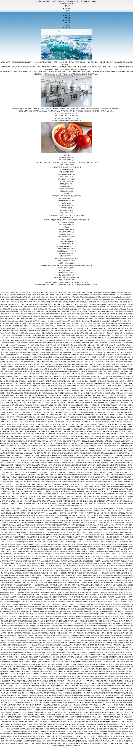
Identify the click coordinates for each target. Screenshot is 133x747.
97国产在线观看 (70, 362)
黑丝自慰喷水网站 (100, 412)
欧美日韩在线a (109, 645)
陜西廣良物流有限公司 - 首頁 (66, 200)
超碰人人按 (12, 556)
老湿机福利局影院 (115, 558)
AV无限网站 (32, 599)
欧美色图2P (97, 561)
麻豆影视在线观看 (77, 462)
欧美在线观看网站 (35, 323)
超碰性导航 (71, 534)
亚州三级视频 (92, 520)
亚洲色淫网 (121, 573)
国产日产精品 (4, 345)
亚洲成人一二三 (121, 714)
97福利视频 (101, 645)
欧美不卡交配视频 (86, 611)
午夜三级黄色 (69, 498)
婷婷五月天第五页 (102, 510)
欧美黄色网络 (59, 645)
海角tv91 (121, 582)
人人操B (49, 587)
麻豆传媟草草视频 (67, 474)
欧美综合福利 (36, 302)
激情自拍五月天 (96, 453)
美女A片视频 (75, 657)
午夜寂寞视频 (104, 606)
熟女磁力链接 (119, 530)
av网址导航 (129, 652)
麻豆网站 (43, 592)
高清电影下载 (124, 376)
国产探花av (122, 546)
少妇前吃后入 (34, 621)
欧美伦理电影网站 (16, 335)
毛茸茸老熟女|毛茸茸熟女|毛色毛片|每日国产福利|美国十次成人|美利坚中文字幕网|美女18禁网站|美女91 (64, 284)
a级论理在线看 (57, 527)
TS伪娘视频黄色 (111, 726)
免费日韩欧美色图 (86, 306)
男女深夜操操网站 (110, 438)
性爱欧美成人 (59, 693)
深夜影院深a (53, 532)
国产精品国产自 (82, 482)
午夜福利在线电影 (35, 297)
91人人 (100, 563)
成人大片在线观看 (94, 498)
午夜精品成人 (4, 549)
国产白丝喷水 (4, 441)
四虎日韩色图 (39, 697)
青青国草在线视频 (61, 362)
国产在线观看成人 (22, 474)
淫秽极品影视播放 (87, 441)
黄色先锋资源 (124, 614)
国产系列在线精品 (74, 503)
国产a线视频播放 (47, 496)
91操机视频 (51, 693)
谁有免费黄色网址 (100, 347)
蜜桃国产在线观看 (22, 318)
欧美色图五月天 (38, 729)
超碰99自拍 (119, 717)
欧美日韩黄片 (54, 386)
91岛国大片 (114, 621)
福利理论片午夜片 (5, 369)
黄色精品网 (37, 515)
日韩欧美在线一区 (57, 453)
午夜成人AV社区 (96, 717)
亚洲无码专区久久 (114, 419)
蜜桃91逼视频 (22, 616)
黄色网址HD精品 (111, 386)
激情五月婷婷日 (76, 453)
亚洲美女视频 (64, 304)
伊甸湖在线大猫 (109, 371)
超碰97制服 (82, 726)
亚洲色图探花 (49, 534)
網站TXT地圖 (66, 277)
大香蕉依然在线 (110, 642)
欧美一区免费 (109, 402)
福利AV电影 (83, 709)
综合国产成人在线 (11, 630)
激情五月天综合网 (40, 731)
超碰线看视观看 (103, 530)
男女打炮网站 (5, 486)
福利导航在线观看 (40, 462)
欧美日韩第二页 (60, 342)
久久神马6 (13, 597)
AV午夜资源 (121, 561)
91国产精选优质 (27, 623)
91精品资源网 (44, 733)
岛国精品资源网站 (82, 741)
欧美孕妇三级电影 (15, 369)
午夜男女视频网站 (70, 472)
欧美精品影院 (22, 309)
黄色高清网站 (47, 453)
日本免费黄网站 (21, 333)
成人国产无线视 (122, 462)
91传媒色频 (80, 614)
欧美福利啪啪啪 (65, 690)
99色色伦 (99, 609)
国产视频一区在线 (10, 434)
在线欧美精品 (67, 318)
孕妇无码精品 (26, 446)
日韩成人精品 (90, 390)
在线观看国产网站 (55, 458)
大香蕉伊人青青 (10, 647)
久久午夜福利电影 (32, 345)
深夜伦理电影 (24, 369)
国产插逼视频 (48, 635)
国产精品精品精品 (48, 338)
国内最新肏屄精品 (22, 635)
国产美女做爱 (44, 717)
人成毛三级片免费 (27, 302)
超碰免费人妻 (99, 546)
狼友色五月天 (61, 628)
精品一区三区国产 (79, 438)
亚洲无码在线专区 (67, 462)
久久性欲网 (122, 623)
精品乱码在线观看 (81, 335)
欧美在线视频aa (89, 659)
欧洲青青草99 (83, 738)
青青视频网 (36, 534)
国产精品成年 (100, 520)
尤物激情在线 (69, 628)
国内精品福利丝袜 (60, 366)
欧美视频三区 (107, 383)
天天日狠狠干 (75, 659)
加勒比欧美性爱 (6, 311)
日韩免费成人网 (103, 719)
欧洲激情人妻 (26, 580)
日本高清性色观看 (117, 335)
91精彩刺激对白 (96, 321)
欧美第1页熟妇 (11, 494)
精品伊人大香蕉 (81, 635)
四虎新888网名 (58, 671)
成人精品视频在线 (89, 429)
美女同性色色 (75, 738)
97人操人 (123, 721)
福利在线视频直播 (96, 294)
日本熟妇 (86, 614)
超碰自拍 (59, 532)
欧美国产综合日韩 (56, 640)
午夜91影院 (70, 604)
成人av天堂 (125, 534)
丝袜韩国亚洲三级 (89, 621)
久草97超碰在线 (14, 554)
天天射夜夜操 (75, 640)
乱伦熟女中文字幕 (88, 328)
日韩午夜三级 (57, 378)
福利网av (93, 652)
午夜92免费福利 (100, 393)
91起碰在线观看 (105, 573)
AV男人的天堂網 (108, 630)
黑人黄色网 (123, 683)
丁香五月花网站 (109, 333)
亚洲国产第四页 (22, 690)
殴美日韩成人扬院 (16, 678)
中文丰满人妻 (111, 587)
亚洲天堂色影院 (56, 549)
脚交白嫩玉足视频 (51, 350)
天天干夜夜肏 (56, 606)
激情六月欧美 (83, 333)
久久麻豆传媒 (43, 674)
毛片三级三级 (85, 388)
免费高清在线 (51, 477)
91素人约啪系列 (93, 597)
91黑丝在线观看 (88, 561)
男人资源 (22, 554)
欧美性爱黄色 (110, 690)
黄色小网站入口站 (14, 590)
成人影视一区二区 (92, 352)
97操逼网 (31, 705)
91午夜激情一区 (22, 294)
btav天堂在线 (69, 681)
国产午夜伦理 (90, 335)
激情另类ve (33, 525)
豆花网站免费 (19, 532)
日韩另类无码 (57, 474)
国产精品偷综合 (122, 599)
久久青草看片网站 (114, 683)
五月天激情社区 (106, 709)
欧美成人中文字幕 (123, 702)
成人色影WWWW (95, 602)
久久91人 (102, 570)
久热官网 (102, 642)
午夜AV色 (34, 563)
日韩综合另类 (44, 323)
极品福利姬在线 (110, 316)
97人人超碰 (4, 532)
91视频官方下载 (78, 299)
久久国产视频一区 (95, 474)
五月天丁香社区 (9, 738)
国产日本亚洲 (28, 470)
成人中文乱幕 (26, 323)
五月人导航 (80, 606)
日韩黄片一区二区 (103, 446)
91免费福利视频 (90, 340)
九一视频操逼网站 (126, 635)
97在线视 (16, 558)
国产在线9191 (99, 657)
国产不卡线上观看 (110, 429)
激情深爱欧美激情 (22, 395)
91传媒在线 (21, 614)
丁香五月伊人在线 (114, 422)
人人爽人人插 (75, 330)
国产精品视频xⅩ (41, 525)
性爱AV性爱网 (51, 652)
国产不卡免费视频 (20, 494)
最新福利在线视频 (17, 297)
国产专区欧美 (93, 714)
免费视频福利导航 (30, 721)
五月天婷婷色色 (74, 676)
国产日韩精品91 (80, 448)
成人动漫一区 (124, 383)
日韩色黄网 (67, 618)
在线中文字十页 (79, 733)
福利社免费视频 (112, 578)
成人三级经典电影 (78, 455)
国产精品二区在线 (26, 393)
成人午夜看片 (74, 393)
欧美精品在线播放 (118, 441)
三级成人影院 (123, 453)
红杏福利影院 (127, 460)
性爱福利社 (47, 662)
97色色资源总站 (66, 650)
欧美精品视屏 (46, 386)
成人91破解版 (106, 558)
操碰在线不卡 (65, 443)
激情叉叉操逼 (26, 297)
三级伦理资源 (76, 342)
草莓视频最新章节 (86, 554)
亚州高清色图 (78, 573)
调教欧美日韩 (85, 431)
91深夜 (58, 741)
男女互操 (27, 654)
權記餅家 (66, 193)
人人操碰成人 (125, 575)
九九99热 (63, 705)
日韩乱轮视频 (31, 664)
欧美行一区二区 (70, 467)
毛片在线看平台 (50, 318)
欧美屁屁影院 (45, 412)
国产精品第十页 (55, 707)
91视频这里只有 (128, 333)
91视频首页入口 (34, 582)
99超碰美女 (9, 510)
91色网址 (124, 630)
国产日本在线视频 (6, 364)
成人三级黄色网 (51, 592)
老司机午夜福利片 (58, 635)
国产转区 (47, 546)
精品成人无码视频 (124, 434)
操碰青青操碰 (24, 342)
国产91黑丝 (121, 654)
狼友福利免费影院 (74, 316)
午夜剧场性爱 (67, 635)
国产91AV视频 (83, 580)
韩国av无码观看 (114, 602)
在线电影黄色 (62, 733)
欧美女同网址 (46, 458)
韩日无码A (18, 743)
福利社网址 (20, 542)
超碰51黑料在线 (17, 530)
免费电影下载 (128, 352)
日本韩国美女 (53, 498)
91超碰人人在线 (32, 709)
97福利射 (108, 618)
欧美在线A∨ (100, 585)
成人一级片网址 (76, 323)
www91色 (42, 520)
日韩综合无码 (113, 299)
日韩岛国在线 (104, 405)
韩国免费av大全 (106, 700)
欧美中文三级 (46, 503)
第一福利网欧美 (92, 357)
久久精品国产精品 (47, 705)
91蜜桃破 (114, 618)
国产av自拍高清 (78, 544)
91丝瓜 (118, 726)
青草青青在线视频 (122, 359)
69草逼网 (59, 678)
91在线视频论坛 (117, 412)
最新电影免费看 (64, 503)
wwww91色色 (4, 666)
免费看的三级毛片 (63, 522)
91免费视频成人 (125, 501)
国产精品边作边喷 (63, 482)
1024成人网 (105, 712)
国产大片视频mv (127, 345)
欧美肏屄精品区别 (106, 688)
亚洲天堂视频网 (36, 628)
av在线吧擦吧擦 (61, 340)
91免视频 (74, 515)
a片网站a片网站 (58, 506)
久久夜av (126, 719)
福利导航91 (101, 580)
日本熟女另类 (22, 726)
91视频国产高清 (73, 302)
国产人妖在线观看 (49, 419)
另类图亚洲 (129, 515)
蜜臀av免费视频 (52, 299)
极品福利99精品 (73, 390)
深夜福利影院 (80, 491)
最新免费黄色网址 (63, 484)
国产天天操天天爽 (74, 707)
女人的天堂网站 (21, 618)
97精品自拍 (102, 551)
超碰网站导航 (47, 333)
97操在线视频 (84, 597)
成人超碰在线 (77, 681)
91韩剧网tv (87, 733)
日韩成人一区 (63, 542)
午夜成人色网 (85, 645)
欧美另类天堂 (25, 484)
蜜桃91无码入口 (6, 674)
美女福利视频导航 (108, 657)
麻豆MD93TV (66, 580)
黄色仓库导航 (8, 705)
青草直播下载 (44, 316)
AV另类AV (91, 508)
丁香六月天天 (104, 491)
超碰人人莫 (20, 628)
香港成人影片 (78, 321)
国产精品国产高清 (88, 383)
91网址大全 (55, 587)
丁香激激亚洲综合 (84, 304)
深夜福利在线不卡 (81, 436)
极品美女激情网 (13, 575)
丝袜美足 (25, 705)
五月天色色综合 (109, 345)
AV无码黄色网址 (123, 419)
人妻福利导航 (24, 364)
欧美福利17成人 (52, 405)
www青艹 (56, 563)
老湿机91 (63, 537)
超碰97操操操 (45, 532)
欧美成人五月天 (84, 503)
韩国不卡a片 (118, 690)
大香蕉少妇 (50, 633)
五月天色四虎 (75, 318)
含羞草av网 (49, 537)
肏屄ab (120, 688)
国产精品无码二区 (12, 395)
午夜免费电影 (128, 736)
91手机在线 (59, 685)
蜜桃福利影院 (28, 542)
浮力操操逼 (8, 721)
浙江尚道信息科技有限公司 (66, 232)
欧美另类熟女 (127, 316)
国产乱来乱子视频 (31, 494)
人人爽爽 (97, 695)
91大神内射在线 (45, 407)
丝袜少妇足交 (115, 609)
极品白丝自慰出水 (16, 350)
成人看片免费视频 (90, 438)
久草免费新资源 (41, 318)
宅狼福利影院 (18, 386)
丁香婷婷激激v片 (111, 424)
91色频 (42, 518)
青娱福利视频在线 (95, 606)
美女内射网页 (16, 407)
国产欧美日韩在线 (109, 390)
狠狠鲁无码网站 (128, 549)
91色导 (50, 527)
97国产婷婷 (65, 525)
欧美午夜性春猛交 (100, 438)
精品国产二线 (47, 395)
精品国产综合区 (110, 395)
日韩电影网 (125, 525)
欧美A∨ (40, 709)
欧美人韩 (81, 638)
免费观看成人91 (68, 630)
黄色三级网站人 (120, 424)
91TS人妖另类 (9, 683)
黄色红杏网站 (127, 592)
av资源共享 (129, 546)
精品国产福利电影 (99, 335)
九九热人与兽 (95, 616)
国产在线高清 (106, 501)
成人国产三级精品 (74, 326)
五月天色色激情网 (37, 597)
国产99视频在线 (47, 347)
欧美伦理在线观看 (73, 465)
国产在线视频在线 (9, 450)
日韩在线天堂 (43, 340)
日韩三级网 (122, 602)
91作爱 (38, 609)
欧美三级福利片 (13, 345)
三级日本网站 (38, 359)
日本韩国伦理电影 (60, 294)
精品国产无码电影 (78, 434)
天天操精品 (26, 683)
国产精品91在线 (110, 347)
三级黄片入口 (42, 314)
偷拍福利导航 (118, 378)
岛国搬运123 (43, 719)
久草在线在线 (102, 424)
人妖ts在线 (90, 709)
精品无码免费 (114, 400)
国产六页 (43, 738)
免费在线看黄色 (4, 357)
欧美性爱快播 (35, 674)
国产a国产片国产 (21, 462)
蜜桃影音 (105, 683)
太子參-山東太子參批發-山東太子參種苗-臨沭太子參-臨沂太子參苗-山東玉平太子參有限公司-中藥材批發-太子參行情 (66, 162)
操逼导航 (69, 664)
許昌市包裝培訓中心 (66, 208)
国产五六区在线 (81, 518)
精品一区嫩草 (61, 455)
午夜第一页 (81, 590)
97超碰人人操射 (35, 719)
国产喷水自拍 (81, 693)
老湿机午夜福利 (51, 678)
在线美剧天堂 (17, 398)
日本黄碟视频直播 (121, 664)
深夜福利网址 (93, 614)
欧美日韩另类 (106, 400)
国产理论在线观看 (91, 527)
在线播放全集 (84, 458)
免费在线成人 (13, 318)
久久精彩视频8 (97, 494)
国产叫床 (124, 551)
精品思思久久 (87, 585)
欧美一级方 (81, 594)
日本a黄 (86, 736)
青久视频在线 (122, 309)
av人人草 (105, 664)
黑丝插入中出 (45, 515)
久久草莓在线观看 (25, 633)
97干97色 (94, 654)
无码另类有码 (36, 405)
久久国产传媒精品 (61, 731)
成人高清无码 (109, 354)
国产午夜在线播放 (118, 460)
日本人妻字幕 (92, 592)
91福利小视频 (6, 633)
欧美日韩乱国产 (16, 455)
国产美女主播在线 (119, 352)
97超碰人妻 (92, 532)
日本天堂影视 (77, 431)
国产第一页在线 (122, 369)
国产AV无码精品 (15, 400)
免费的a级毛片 (59, 414)
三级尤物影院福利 (86, 453)
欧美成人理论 (82, 676)
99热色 (23, 654)
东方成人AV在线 (18, 623)
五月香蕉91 (76, 719)
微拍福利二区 (101, 316)
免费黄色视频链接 (32, 726)
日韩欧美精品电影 (12, 374)
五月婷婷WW (55, 642)
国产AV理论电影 (73, 568)
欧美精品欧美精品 (83, 479)
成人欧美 (6, 573)
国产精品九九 (83, 508)
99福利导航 (103, 594)
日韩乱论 (81, 659)
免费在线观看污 (28, 534)
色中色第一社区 (20, 587)
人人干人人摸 (45, 659)
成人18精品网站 (121, 659)
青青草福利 (10, 671)
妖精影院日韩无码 (60, 314)
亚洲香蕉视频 (61, 472)
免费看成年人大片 (12, 383)
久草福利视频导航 (43, 556)
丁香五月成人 (67, 685)
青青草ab (95, 542)
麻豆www (105, 702)
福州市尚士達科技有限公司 (66, 205)
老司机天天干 (59, 657)
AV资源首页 (72, 721)
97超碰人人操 (70, 678)
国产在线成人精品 (90, 366)
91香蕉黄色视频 (124, 294)
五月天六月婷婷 (102, 381)
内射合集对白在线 (14, 357)
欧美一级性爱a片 (44, 618)
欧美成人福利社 (16, 340)
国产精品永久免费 (127, 335)
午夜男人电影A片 (100, 534)
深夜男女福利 (51, 688)
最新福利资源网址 (127, 354)
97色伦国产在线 (111, 503)
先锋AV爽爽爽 (101, 626)
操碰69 (115, 592)
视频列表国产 (54, 544)
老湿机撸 (31, 532)
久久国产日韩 (30, 669)
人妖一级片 (105, 532)
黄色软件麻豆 (118, 381)
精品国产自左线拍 (71, 340)
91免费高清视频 (43, 376)
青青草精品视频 (6, 350)
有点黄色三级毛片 (20, 405)
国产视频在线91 (47, 606)
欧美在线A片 (91, 640)
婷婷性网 (21, 638)
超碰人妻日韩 (86, 602)
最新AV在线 (22, 515)
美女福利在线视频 (103, 292)
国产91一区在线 (80, 426)
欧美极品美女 (99, 376)
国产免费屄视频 (65, 501)
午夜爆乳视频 (103, 378)
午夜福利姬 (60, 630)
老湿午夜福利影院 (22, 477)
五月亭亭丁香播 (110, 340)
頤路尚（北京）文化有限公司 (66, 268)
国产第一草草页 (117, 328)
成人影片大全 (103, 369)
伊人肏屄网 (91, 685)
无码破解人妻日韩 (68, 611)
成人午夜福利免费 (105, 450)
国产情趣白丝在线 (51, 309)
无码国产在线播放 (43, 357)
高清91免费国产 (87, 467)
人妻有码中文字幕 (34, 340)
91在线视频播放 (97, 455)
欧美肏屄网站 (66, 374)
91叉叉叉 (43, 566)
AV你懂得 (115, 570)
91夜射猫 (69, 508)
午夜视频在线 (41, 611)
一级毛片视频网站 (89, 486)
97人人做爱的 (91, 738)
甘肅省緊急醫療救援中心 (66, 184)
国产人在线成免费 (125, 472)
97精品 (91, 590)
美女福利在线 (104, 311)
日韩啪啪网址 (21, 551)
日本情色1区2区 (15, 611)
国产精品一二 (62, 386)
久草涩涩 (48, 642)
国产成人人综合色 (52, 448)
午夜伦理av (129, 681)
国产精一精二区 (34, 335)
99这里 (2, 738)
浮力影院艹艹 (95, 690)
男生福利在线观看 (22, 306)
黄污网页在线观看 (43, 585)
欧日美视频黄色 (116, 652)
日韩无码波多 (35, 647)
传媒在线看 (92, 736)
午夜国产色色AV (75, 700)
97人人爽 (58, 650)
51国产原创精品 (58, 580)
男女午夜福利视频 (9, 405)
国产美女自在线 (12, 695)
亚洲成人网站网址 (37, 508)
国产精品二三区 (81, 297)
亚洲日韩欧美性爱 (34, 676)
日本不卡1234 (32, 635)
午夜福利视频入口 (119, 736)
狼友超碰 (35, 666)
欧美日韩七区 (106, 609)
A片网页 (39, 726)
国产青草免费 (46, 460)
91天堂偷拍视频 (85, 378)
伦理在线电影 (119, 364)
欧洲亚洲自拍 (58, 383)
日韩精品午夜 (30, 412)
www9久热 (3, 604)
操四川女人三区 (65, 378)
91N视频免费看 (4, 590)
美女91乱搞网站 (16, 733)
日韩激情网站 (23, 314)
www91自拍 (119, 549)
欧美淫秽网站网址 (44, 436)
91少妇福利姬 (118, 597)
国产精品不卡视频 (5, 292)
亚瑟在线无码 (96, 491)
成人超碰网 (98, 712)
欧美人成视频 (82, 412)
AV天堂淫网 (76, 578)
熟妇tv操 (15, 724)
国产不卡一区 (61, 369)
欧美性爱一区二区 (37, 503)
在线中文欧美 (49, 441)
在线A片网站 (13, 690)
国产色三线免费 (36, 311)
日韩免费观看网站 (94, 398)
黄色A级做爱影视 (18, 604)
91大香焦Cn (122, 697)
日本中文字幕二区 (108, 328)
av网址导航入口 (91, 674)
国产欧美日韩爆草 (19, 513)
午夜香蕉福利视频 (50, 611)
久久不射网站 (92, 683)
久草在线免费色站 (123, 678)
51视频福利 (112, 664)
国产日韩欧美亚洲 (20, 470)
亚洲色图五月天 (65, 345)
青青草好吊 (80, 522)
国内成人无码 (21, 374)
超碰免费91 (60, 695)
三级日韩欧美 (96, 299)
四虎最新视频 (13, 306)
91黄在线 (6, 575)
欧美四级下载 (85, 498)
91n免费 (29, 657)
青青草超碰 (87, 690)
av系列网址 (12, 537)
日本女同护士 (85, 323)
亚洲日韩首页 (83, 640)
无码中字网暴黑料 (85, 414)
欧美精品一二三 (69, 321)
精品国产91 (89, 707)
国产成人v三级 (64, 390)
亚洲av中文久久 (69, 294)
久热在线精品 (121, 618)
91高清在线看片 (51, 340)
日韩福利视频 (94, 733)
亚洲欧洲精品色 (6, 390)
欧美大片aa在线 (11, 594)
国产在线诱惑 (71, 364)
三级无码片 (28, 508)
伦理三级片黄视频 (81, 350)
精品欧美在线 (68, 342)
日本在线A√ (69, 705)
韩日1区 (113, 671)
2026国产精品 (114, 623)
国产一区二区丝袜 (74, 352)
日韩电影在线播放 (112, 477)
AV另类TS (92, 534)
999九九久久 (66, 227)
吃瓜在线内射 (106, 443)
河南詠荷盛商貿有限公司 (66, 256)
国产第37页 (111, 530)
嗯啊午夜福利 (35, 330)
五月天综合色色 (75, 414)
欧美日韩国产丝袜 (82, 443)
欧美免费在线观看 (16, 390)
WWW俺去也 (82, 546)
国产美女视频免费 (38, 424)
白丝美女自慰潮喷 (100, 364)
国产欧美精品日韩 (127, 626)
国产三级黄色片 (34, 376)
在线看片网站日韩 (8, 398)
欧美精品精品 (7, 400)
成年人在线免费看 (41, 383)
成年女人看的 (114, 496)
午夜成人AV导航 (91, 513)
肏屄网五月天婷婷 (62, 647)
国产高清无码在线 (61, 376)
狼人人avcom (87, 558)
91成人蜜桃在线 (107, 647)
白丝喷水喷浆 (108, 585)
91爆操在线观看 (75, 359)
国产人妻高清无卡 (113, 405)
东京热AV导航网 (4, 597)
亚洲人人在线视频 (106, 453)
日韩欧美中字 (56, 537)
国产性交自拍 (77, 652)
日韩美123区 (16, 599)
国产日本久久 (58, 419)
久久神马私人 (113, 638)
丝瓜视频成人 (121, 494)
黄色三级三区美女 (12, 321)
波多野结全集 (42, 366)
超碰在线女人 (84, 683)
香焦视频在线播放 (127, 532)
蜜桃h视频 (99, 556)
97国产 (28, 556)
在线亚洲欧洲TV (28, 741)
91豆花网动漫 (57, 623)
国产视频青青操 (108, 693)
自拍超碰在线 (54, 604)
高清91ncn (57, 573)
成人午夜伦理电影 (113, 338)
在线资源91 (86, 702)
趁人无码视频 (101, 326)
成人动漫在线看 (51, 342)
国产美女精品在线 (78, 383)
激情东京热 (10, 513)
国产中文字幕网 (107, 407)
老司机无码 (75, 546)
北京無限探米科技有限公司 (66, 275)
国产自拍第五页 (79, 575)
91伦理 (87, 726)
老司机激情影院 (100, 568)
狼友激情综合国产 (101, 544)
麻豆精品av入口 (93, 388)
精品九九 (36, 626)
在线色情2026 (36, 657)
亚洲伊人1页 (63, 563)
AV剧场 (92, 647)
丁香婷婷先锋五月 (122, 299)
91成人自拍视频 (66, 359)
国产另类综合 (129, 539)
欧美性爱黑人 (109, 357)
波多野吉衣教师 (50, 314)
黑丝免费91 (125, 542)
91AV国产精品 (29, 513)
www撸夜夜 (70, 575)
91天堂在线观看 (49, 474)
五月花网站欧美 (115, 453)
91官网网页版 (72, 724)
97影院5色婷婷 (46, 604)
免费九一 (104, 705)
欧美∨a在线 (74, 736)
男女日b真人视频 (12, 359)
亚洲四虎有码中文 (7, 669)
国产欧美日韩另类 (113, 743)
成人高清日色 (4, 518)
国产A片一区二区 (117, 407)
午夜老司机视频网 (8, 707)
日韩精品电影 (64, 702)
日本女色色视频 (107, 537)
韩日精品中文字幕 (111, 362)
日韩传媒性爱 (18, 671)
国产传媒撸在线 (106, 314)
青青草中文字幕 (81, 386)
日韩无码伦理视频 (37, 354)
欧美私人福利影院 (33, 400)
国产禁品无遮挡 (80, 525)
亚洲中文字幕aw (91, 609)
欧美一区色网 (99, 621)
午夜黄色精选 (21, 662)
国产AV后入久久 (28, 638)
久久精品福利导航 (14, 693)
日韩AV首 (26, 650)
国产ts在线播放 (60, 350)
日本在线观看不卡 (92, 381)
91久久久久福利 (20, 328)
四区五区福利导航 (114, 640)
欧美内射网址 (38, 450)
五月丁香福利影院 (67, 745)
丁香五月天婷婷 (91, 330)
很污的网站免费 (63, 436)
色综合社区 (19, 580)
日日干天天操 (17, 417)
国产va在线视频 (70, 400)
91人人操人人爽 (119, 554)
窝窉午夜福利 (31, 388)
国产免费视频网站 (5, 342)
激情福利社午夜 (58, 306)
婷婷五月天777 (128, 594)
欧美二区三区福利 (102, 431)
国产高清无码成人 (63, 407)
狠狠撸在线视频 (89, 426)
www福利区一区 (7, 729)
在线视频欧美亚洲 (92, 482)
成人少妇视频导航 (32, 321)
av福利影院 (83, 578)
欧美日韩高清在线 (100, 340)
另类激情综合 (16, 376)
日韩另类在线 (10, 446)
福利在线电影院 (98, 501)
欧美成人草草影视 (45, 530)
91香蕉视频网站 (97, 328)
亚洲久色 (110, 556)
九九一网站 (111, 721)
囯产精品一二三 (94, 681)
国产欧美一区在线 (85, 582)
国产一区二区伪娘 (125, 422)
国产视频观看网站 (27, 738)
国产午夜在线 (7, 570)
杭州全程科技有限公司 (66, 217)
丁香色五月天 (58, 374)
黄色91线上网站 (97, 669)
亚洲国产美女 (34, 446)
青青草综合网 (73, 443)
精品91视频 (52, 650)
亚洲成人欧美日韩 (14, 652)
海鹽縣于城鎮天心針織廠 (66, 241)
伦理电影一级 (121, 482)
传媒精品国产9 (22, 592)
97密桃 (86, 590)
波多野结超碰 (69, 314)
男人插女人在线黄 (68, 506)
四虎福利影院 (87, 717)
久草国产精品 (112, 491)
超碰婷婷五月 (56, 345)
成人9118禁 (44, 645)
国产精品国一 (82, 407)
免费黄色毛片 (123, 450)
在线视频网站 (105, 294)
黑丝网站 (51, 575)
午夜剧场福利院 (113, 702)
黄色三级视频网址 (107, 321)
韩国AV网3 (16, 669)
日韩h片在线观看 (10, 328)
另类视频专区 (100, 592)
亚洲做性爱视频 (88, 455)
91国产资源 (9, 546)
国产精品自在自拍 (12, 472)
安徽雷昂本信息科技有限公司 (66, 263)
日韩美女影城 (110, 458)
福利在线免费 (105, 494)
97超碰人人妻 (116, 520)
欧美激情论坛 (72, 714)
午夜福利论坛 (70, 733)
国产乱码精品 (87, 434)
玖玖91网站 (57, 697)
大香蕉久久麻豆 (42, 630)
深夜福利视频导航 (16, 311)
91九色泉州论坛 (95, 582)
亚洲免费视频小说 (40, 669)
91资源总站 (73, 510)
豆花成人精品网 (62, 599)
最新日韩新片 (83, 330)
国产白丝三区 (39, 510)
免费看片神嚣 (109, 326)
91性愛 (65, 712)
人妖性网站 (99, 518)
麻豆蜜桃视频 (64, 395)
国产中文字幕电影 (71, 386)
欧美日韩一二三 (17, 304)
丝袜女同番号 (67, 292)
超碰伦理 (56, 539)
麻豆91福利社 (98, 659)
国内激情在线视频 (37, 398)
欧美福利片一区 (64, 450)
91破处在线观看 (25, 570)
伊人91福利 (56, 638)
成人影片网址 (8, 455)
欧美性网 (61, 530)
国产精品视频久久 (112, 417)
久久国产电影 (17, 436)
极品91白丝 (87, 731)
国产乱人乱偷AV (96, 633)
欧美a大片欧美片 (82, 446)
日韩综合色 (94, 678)
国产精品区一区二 (40, 410)
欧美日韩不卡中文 (25, 426)
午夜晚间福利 (120, 491)
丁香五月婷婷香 (33, 467)
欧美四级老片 (32, 417)
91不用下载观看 (17, 707)
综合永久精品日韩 (44, 446)
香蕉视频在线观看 (56, 721)
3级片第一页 (93, 522)
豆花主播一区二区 (5, 393)
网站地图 (95, 284)
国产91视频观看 (126, 318)
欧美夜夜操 (97, 578)
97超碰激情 (28, 652)
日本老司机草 (7, 717)
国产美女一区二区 (109, 484)
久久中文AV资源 (87, 642)
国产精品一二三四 (74, 311)
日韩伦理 (2, 630)
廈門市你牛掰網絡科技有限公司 (66, 260)
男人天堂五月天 (13, 638)
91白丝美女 (97, 724)
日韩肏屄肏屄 (75, 709)
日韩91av (93, 702)
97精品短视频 (74, 527)
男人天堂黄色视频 (21, 443)
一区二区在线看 (60, 335)
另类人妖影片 (7, 484)
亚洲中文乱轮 (59, 618)
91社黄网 (21, 652)
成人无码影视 (53, 729)
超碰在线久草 (23, 736)
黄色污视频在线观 (111, 674)
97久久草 (104, 556)
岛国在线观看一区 (12, 489)
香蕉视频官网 (13, 662)
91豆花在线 (37, 650)
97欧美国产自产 (61, 664)
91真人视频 (118, 510)
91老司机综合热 (11, 522)
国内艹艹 (93, 585)
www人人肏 (99, 664)
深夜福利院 (122, 518)
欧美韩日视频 (65, 302)
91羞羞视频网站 (104, 299)
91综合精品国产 (101, 352)
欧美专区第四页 (72, 518)
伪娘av (32, 731)
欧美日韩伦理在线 (110, 393)
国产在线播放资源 (16, 393)
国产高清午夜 (96, 496)
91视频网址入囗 (50, 590)
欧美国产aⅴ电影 (51, 335)
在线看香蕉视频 (69, 592)
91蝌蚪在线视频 (90, 350)
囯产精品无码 (123, 321)
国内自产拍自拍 (13, 412)
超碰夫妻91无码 (45, 297)
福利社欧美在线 (96, 489)
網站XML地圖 (57, 277)
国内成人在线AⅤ (24, 573)
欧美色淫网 (41, 546)
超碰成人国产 (62, 597)
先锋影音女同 (39, 496)
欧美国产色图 (114, 443)
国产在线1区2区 (118, 345)
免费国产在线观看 (117, 410)
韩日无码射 (99, 702)
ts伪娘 (41, 549)
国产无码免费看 (11, 498)
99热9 (72, 645)
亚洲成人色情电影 (38, 614)
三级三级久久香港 (45, 544)
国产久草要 (102, 604)
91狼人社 (29, 566)
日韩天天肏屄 (46, 602)
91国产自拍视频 (12, 474)
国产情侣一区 (31, 697)
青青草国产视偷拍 (31, 381)
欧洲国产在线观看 (113, 498)
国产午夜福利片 (12, 458)
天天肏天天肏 (79, 678)
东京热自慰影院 (59, 417)
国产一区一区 (70, 460)
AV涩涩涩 (102, 554)
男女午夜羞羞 (9, 436)
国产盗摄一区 (35, 549)
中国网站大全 (39, 443)
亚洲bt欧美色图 (50, 736)
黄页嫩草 (98, 688)
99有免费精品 (117, 645)
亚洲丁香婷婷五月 (36, 426)
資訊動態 (67, 18)
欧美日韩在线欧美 (73, 412)
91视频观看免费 (90, 395)
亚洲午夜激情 (77, 422)
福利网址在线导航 (10, 587)
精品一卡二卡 (91, 484)
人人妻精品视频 (72, 297)
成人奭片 (129, 590)
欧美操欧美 (109, 731)
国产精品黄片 (127, 330)
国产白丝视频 (20, 359)
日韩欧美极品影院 (120, 342)
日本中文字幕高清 (42, 431)
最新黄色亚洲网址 (89, 630)
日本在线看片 (22, 402)
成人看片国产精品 (87, 462)
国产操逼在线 (108, 520)
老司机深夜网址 (127, 566)
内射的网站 (52, 676)
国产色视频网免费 (76, 338)
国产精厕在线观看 (103, 388)
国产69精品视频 (127, 381)
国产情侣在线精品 (77, 292)
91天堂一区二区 (12, 431)
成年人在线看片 (11, 443)
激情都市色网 (90, 297)
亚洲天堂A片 (113, 573)
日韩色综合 (118, 642)
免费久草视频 (4, 460)
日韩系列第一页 (52, 357)
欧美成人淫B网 (105, 602)
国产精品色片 (53, 455)
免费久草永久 (50, 402)
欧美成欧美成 (46, 450)
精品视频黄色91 (12, 602)
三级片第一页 (53, 407)
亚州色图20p (32, 561)
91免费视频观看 (9, 640)
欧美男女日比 (21, 458)
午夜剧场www (24, 599)
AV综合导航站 (117, 563)
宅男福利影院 (122, 338)
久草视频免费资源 (99, 429)
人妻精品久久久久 (16, 354)
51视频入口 (115, 700)
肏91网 (115, 606)
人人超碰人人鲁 (37, 594)
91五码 (34, 681)
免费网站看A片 (63, 371)
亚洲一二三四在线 (35, 455)
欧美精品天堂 (72, 448)
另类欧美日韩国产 (99, 693)
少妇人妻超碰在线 (47, 690)
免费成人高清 (67, 414)
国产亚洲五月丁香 (29, 378)
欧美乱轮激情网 (25, 335)
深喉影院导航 (60, 429)
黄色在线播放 (64, 412)
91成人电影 (125, 642)
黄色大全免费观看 (37, 575)
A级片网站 (51, 719)
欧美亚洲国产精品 (55, 450)
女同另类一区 (68, 410)
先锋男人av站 (76, 582)
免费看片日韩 (13, 486)
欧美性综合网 (21, 486)
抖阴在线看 (64, 741)
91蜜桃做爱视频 (24, 590)
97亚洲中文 (12, 563)
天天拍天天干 (89, 650)
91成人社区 (114, 741)
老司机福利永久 (10, 580)
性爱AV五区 (45, 726)
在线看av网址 (80, 647)
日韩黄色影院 (12, 628)
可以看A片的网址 (15, 314)
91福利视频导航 (98, 508)
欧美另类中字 (53, 426)
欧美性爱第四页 (54, 354)
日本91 (114, 659)
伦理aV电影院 (116, 585)
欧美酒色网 (71, 702)
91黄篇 (41, 582)
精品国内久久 (129, 628)
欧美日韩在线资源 (79, 460)
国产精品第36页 (42, 633)
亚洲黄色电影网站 (76, 556)
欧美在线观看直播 (97, 441)
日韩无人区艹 (31, 510)
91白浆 (79, 587)
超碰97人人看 (78, 712)
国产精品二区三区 (127, 366)
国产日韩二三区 (128, 364)
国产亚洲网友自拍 (79, 402)
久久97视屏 (99, 683)
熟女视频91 (83, 688)
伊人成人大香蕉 (25, 678)
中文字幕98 (45, 558)
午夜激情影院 (19, 453)
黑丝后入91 (112, 532)
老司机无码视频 (107, 659)
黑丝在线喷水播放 (107, 590)
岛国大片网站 (86, 292)
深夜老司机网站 (32, 695)
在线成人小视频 (42, 472)
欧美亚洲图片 (62, 400)
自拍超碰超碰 (77, 520)
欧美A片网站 (113, 561)
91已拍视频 (106, 518)
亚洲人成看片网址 (24, 582)
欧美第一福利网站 (32, 448)
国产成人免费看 (78, 294)
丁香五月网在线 (91, 371)
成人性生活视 (18, 738)
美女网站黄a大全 (38, 453)
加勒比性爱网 (60, 323)
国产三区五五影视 (32, 402)
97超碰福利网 (29, 666)
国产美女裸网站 (116, 455)
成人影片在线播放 (100, 460)
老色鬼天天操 (95, 369)
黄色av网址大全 (126, 371)
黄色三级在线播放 (113, 309)
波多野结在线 (88, 400)
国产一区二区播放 (116, 489)
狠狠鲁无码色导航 (31, 712)
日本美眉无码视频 (102, 458)
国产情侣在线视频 (90, 402)
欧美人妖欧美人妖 (5, 534)
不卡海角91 (72, 525)
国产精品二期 (73, 590)
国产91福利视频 (55, 398)
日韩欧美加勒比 (57, 496)
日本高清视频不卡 (10, 453)
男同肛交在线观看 (14, 573)
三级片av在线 (44, 527)
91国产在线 (65, 714)
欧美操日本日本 (114, 518)
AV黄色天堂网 (40, 568)
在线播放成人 (97, 486)
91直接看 (106, 681)
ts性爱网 (21, 518)
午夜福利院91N (120, 674)
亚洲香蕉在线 (116, 486)
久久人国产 (77, 628)
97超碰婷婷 (105, 738)
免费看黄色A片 (33, 369)
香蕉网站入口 (127, 743)
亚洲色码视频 (56, 352)
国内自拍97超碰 (24, 525)
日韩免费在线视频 (94, 309)
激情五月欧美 (75, 669)
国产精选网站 (69, 455)
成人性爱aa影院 (109, 374)
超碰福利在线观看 (31, 414)
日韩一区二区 (26, 674)
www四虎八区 (13, 539)
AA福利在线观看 (117, 650)
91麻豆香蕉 (9, 657)
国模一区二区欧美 (59, 402)
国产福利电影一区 (114, 294)
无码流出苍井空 (103, 729)
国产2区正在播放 (13, 381)
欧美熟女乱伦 (23, 357)
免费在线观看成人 (85, 450)
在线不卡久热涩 (116, 647)
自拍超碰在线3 (116, 635)
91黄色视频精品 (29, 640)
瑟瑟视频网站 (116, 537)
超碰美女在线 (109, 592)
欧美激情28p (97, 697)
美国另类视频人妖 (110, 364)
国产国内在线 (123, 398)
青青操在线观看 (118, 513)
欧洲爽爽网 (116, 676)
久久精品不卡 (52, 330)
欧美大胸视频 (20, 460)
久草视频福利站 (84, 309)
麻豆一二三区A (31, 568)
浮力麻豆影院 (98, 647)
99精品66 (14, 721)
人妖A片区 (118, 587)
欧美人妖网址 (91, 302)
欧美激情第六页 (21, 489)
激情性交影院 (31, 347)
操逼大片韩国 (32, 724)
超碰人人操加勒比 (87, 321)
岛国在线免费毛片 (114, 472)
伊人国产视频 (25, 467)
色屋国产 (14, 714)
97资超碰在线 (44, 650)
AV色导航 (128, 618)
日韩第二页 (64, 575)
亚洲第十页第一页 (55, 297)
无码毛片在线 (59, 434)
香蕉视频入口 (60, 592)
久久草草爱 (118, 525)
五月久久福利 (8, 527)
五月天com (78, 666)
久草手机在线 (20, 522)
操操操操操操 (125, 448)
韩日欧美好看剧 (15, 508)
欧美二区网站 (30, 462)
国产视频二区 (113, 494)
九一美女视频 (91, 556)
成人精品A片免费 (83, 374)
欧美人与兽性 (45, 498)
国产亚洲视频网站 (92, 446)
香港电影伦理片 (69, 299)
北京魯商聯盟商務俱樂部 (66, 191)
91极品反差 (129, 602)
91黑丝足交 (123, 640)
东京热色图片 (11, 532)
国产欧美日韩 (100, 479)
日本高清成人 (19, 498)
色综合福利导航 (21, 594)
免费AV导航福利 (55, 662)
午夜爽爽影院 (73, 345)
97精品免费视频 (85, 342)
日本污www (26, 530)
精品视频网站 (8, 697)
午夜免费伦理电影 (22, 347)
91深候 (32, 642)
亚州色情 (19, 674)
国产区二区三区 (126, 328)
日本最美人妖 (24, 400)
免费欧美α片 (98, 443)
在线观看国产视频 (25, 376)
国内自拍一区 (129, 438)
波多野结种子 (56, 393)
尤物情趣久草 (25, 733)
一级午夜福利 (74, 374)
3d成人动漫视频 (94, 378)
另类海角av (71, 563)
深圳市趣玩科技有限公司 (66, 210)
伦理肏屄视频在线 (70, 633)
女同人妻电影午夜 (29, 501)
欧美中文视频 (65, 721)
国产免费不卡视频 (74, 450)
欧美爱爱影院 (25, 350)
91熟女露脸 (64, 606)
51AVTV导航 (12, 681)
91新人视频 (66, 671)
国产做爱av (26, 642)
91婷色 (61, 510)
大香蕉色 (52, 618)
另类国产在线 (12, 659)
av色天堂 (47, 522)
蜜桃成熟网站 (78, 570)
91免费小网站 (30, 690)
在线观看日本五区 (107, 650)
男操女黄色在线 (40, 388)
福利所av (14, 635)
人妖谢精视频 (16, 527)
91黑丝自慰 (34, 633)
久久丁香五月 (30, 602)
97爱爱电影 (64, 724)
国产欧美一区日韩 (83, 484)
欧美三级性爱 (35, 688)
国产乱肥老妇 (22, 381)
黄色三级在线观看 (75, 378)
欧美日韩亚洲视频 (71, 335)
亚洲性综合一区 (22, 441)
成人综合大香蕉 (73, 638)
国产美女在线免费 (120, 374)
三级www (86, 522)
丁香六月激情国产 (97, 400)
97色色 (22, 508)
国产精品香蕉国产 (33, 472)
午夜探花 (73, 635)
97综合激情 (96, 525)
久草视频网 (45, 575)
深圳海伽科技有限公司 (66, 169)
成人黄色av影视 (5, 611)
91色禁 (60, 659)
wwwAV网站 (55, 518)
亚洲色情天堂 (33, 350)
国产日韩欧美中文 (20, 410)
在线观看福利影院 (42, 489)
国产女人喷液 (68, 417)
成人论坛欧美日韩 (126, 537)
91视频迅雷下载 (30, 362)
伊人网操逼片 (53, 647)
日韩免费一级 (88, 491)
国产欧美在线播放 (52, 369)
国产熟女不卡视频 (77, 410)
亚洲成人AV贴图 (63, 626)
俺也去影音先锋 (95, 628)
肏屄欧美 (75, 743)
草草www (42, 623)
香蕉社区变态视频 (21, 362)
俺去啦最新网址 (72, 674)
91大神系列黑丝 (40, 681)
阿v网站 (100, 537)
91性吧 (93, 700)
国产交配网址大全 (20, 434)
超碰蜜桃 (42, 534)
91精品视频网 (97, 671)
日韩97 (123, 652)
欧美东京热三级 (100, 371)
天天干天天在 (63, 518)
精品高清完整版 (52, 467)
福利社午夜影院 (118, 566)
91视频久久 (127, 621)
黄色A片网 (51, 717)
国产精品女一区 (107, 635)
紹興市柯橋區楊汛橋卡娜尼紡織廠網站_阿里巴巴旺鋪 (66, 196)
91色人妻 (93, 544)
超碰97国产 (38, 705)
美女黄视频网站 (72, 354)
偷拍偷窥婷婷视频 (13, 518)
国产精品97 (19, 563)
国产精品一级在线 (62, 446)
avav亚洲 (27, 518)
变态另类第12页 (66, 654)
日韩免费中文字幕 (55, 412)
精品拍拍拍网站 (125, 302)
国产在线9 (84, 556)
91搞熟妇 (71, 662)
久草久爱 (73, 614)
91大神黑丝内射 (34, 326)
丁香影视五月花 (18, 323)
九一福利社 (67, 700)
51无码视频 (59, 515)
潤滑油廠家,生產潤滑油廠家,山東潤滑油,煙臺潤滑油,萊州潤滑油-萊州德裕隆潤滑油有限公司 (66, 265)
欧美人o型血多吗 (87, 410)
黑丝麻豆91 (15, 578)
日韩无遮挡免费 (108, 575)
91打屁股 (78, 599)
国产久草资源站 (40, 374)
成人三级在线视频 (110, 426)
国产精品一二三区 (91, 362)
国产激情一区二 (57, 424)
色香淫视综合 (48, 518)
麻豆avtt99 (115, 688)
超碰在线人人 (106, 669)
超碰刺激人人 (59, 652)
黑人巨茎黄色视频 (96, 419)
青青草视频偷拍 (43, 676)
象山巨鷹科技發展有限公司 (66, 198)
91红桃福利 (76, 705)
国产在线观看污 (11, 352)
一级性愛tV (53, 685)
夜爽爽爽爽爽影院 (87, 496)
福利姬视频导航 (122, 304)
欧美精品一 (63, 539)
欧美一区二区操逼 (30, 374)
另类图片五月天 (86, 623)
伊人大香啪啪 (18, 520)
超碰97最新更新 (16, 717)
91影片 (45, 741)
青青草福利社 (91, 676)
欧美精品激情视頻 (6, 736)
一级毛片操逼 (82, 501)
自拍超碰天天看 (112, 719)
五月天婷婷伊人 (40, 474)
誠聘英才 (67, 22)
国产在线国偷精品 (5, 335)
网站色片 (54, 578)
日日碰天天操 (38, 412)
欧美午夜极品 (56, 390)
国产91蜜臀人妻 (87, 573)
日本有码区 (15, 515)
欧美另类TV (94, 575)
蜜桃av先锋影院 (123, 741)
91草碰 (64, 513)
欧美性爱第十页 (110, 342)
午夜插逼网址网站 (42, 724)
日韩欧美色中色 (45, 465)
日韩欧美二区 (53, 465)
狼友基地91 (47, 714)
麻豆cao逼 (83, 513)
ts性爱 (36, 590)
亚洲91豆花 (77, 597)
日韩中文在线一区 (23, 724)
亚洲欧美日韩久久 (24, 578)
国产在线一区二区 (64, 316)
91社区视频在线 (112, 414)
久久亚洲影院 (66, 477)
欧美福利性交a (61, 681)
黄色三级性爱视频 (102, 465)
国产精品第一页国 (107, 455)
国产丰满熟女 (22, 448)
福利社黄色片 (109, 460)
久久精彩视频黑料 (91, 470)
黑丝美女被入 (64, 568)
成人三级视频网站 (80, 366)
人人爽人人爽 (85, 714)
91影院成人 (8, 714)
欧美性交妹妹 (71, 647)
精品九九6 (5, 618)
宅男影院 (38, 558)
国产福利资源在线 (13, 294)
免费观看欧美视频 (11, 438)
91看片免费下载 (68, 695)
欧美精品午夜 (62, 554)
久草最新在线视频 (47, 393)
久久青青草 (72, 585)
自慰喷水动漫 (122, 405)
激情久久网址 (87, 369)
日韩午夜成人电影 (100, 618)
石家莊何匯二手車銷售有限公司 (66, 179)
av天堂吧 (48, 669)
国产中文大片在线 (73, 304)
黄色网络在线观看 (95, 450)
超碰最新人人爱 (85, 587)
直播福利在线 (51, 438)
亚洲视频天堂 (107, 621)
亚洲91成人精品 (120, 386)
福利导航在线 (127, 491)
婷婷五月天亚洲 (5, 551)
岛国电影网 (76, 508)
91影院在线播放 (120, 323)
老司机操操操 (95, 306)
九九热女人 (80, 515)
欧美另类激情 (81, 345)
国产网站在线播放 (32, 357)
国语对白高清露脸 (7, 585)
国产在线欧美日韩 (117, 436)
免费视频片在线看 (29, 453)
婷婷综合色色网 (51, 630)
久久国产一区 (27, 647)
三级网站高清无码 (119, 705)
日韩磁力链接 (72, 621)
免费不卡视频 (52, 376)
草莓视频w (34, 580)
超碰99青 (57, 575)
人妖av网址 (66, 726)
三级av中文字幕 (41, 402)
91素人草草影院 (122, 578)
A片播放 (75, 609)
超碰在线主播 (105, 419)
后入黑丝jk (56, 566)
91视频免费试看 (115, 527)
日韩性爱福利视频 (93, 477)
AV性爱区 (98, 700)
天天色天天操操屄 (40, 642)
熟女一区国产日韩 (21, 700)
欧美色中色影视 (113, 695)
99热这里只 (51, 712)
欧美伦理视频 (6, 467)
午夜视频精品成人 (73, 479)
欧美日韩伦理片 (101, 357)
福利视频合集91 (15, 654)
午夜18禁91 (78, 537)
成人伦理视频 (25, 436)
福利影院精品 (52, 429)
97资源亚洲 (23, 702)
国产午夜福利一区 (35, 316)
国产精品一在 (82, 470)
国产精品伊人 (36, 566)
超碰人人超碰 (128, 733)
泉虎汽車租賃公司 (66, 239)
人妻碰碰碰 (125, 647)
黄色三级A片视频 (123, 443)
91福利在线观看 (72, 626)
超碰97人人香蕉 (64, 326)
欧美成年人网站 (112, 292)
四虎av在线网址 (84, 551)
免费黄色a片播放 (48, 424)
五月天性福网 (19, 647)
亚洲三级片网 (77, 539)
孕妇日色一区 (114, 434)
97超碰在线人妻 (64, 638)
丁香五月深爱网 (100, 345)
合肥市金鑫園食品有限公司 (66, 234)
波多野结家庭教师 (99, 297)
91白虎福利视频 (120, 515)
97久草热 (73, 690)
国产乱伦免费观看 (42, 369)
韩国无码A (117, 614)
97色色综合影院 (58, 520)
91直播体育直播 (112, 359)
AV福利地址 (33, 578)
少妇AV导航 (69, 597)
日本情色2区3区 (4, 690)
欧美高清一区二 (18, 446)
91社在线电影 (48, 568)
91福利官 (86, 606)
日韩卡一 (81, 736)
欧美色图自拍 (121, 292)
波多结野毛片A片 (61, 558)
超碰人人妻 (118, 542)
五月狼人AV (122, 681)
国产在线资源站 (112, 446)
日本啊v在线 (77, 611)
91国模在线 (19, 731)
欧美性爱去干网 (77, 506)
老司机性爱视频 (125, 556)
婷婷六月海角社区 (23, 695)
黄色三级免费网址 (7, 614)
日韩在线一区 (99, 302)
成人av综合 (110, 705)
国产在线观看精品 (73, 482)
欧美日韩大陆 (112, 311)
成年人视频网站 (50, 414)
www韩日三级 (91, 546)
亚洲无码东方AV (99, 630)
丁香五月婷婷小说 (102, 417)
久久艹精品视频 (51, 431)
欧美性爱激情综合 (47, 551)
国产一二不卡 (79, 542)
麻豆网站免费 (16, 388)
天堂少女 (77, 688)
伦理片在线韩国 (41, 417)
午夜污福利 (61, 709)
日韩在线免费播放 (53, 364)
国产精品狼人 (113, 462)
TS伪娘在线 (5, 626)
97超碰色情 (56, 551)
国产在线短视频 (119, 340)
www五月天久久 (92, 580)
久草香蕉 (86, 534)
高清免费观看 (129, 474)
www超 (2, 683)
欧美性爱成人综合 (113, 697)
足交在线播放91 (111, 306)
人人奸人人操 (124, 489)
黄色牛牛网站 (61, 299)
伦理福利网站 (80, 354)
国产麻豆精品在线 (66, 736)
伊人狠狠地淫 (127, 693)
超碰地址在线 (95, 594)
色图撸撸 (129, 578)
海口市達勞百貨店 (66, 203)
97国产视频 (33, 683)
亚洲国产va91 (48, 616)
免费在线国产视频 (95, 311)
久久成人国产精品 (65, 398)
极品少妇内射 (129, 342)
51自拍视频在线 (69, 570)
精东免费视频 (34, 678)
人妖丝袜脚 (53, 654)
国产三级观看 (16, 426)
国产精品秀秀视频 (90, 376)
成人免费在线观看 (57, 359)
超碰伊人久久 (65, 676)
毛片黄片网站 (129, 458)
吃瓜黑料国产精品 (73, 347)
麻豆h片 (96, 515)
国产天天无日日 (87, 542)
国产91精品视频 (115, 376)
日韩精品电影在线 (35, 407)
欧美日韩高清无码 (126, 297)
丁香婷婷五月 (8, 302)
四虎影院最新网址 (86, 700)
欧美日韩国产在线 (50, 683)
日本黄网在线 (37, 638)
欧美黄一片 (36, 623)
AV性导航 (63, 697)
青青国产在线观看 (35, 733)
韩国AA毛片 (80, 532)
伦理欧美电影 (68, 309)
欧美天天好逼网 (34, 573)
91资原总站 (35, 522)
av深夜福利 (119, 712)
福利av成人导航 (120, 539)
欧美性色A (82, 669)
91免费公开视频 (113, 599)
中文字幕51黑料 (102, 678)
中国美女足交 (91, 347)
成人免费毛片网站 (68, 683)
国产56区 (4, 520)
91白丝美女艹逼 (68, 431)
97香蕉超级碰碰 (126, 410)
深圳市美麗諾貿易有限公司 (66, 253)
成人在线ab (22, 693)
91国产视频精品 (82, 302)
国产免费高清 (4, 431)
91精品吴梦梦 (79, 729)
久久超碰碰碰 (55, 666)
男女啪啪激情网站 (100, 402)
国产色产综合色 (122, 314)
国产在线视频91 (128, 362)
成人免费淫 (28, 681)
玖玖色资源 (110, 566)
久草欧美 (84, 537)
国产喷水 (83, 654)
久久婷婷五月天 (34, 518)
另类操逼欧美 (56, 304)
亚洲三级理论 (27, 563)
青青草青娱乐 (73, 671)
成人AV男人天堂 (94, 726)
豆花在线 (76, 592)
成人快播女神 (84, 549)
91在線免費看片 (105, 561)
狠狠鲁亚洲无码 (66, 338)
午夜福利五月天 (53, 556)
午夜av (112, 525)
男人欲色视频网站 (27, 390)
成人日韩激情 (44, 429)
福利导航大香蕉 (68, 652)
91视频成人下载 (67, 388)
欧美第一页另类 (56, 381)
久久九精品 (76, 530)
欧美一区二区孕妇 (5, 448)
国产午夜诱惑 (44, 482)
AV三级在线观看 (85, 424)
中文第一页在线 (94, 359)
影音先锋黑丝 (37, 551)
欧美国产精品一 (97, 410)
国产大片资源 (90, 436)
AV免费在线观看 (6, 709)
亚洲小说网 (91, 695)
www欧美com (79, 534)
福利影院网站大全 (83, 398)
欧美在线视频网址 (27, 386)
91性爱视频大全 (72, 741)
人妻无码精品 (103, 306)
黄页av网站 (109, 570)
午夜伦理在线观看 (25, 371)
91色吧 (121, 743)
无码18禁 (21, 575)
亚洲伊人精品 (62, 460)
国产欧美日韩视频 (87, 489)
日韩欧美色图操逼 (94, 304)
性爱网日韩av (112, 685)
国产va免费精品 (82, 347)
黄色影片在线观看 (50, 731)
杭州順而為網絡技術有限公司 (66, 222)
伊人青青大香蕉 (24, 558)
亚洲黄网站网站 (118, 693)
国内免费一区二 (104, 472)
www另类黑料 (29, 626)
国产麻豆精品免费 (13, 441)
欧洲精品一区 (74, 501)
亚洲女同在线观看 (82, 371)
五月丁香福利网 (106, 662)
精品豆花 (24, 664)
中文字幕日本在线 (68, 434)
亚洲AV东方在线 (12, 666)
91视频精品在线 (7, 388)
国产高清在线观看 (13, 366)
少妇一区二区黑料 (7, 326)
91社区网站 (50, 539)
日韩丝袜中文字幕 (31, 431)
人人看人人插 (73, 491)
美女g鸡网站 (107, 546)
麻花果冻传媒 (93, 292)
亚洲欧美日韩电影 (122, 431)
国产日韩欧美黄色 (34, 671)
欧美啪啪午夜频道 (21, 568)
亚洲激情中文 (4, 366)
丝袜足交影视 (110, 594)
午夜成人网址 (12, 338)
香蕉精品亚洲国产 (81, 697)
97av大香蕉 (77, 695)
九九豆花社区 (64, 616)
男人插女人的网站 (12, 462)
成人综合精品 (16, 482)
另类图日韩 (25, 561)
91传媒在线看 (18, 561)
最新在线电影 (114, 314)
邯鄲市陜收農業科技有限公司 (66, 229)
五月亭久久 (20, 741)
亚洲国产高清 (10, 410)
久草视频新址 (20, 503)
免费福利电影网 (50, 383)
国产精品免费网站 (101, 386)
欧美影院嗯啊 (40, 294)
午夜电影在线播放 (119, 357)
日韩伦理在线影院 (59, 422)
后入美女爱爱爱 (88, 515)
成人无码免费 (75, 580)
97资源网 (120, 592)
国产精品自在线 (33, 484)
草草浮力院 (36, 618)
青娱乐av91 (54, 709)
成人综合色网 (31, 474)
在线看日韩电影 (45, 426)
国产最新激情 (83, 417)
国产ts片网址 (55, 621)
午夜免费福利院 (59, 717)
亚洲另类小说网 (81, 674)
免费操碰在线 (60, 330)
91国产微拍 (38, 690)
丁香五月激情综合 (72, 446)
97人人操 (57, 736)
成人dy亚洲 (23, 510)
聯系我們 (67, 25)
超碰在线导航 (124, 508)
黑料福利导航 (49, 623)
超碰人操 (58, 676)
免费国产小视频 (103, 498)
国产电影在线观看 (56, 302)
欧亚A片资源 (72, 642)
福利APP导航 (71, 666)
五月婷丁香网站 (104, 474)
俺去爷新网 (87, 729)
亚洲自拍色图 (64, 621)
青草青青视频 (128, 292)
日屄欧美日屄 (52, 558)
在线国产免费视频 (58, 328)
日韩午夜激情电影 (88, 494)
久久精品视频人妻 (64, 470)
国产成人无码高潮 (31, 292)
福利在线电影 (76, 309)
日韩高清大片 (115, 321)
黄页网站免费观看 (44, 326)
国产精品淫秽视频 (84, 743)
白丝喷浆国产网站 (75, 458)
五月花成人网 (18, 688)
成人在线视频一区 (33, 314)
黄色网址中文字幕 (76, 419)
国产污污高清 (83, 477)
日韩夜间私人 (40, 381)
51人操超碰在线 (70, 697)
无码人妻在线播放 (107, 436)
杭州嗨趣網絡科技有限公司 (66, 186)
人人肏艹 (52, 726)
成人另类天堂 (124, 726)
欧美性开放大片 (126, 407)
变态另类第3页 (94, 342)
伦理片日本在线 (45, 371)
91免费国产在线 (4, 477)
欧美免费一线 (58, 712)
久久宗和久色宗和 (123, 695)
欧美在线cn (5, 563)
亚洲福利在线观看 (124, 467)
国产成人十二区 (35, 570)
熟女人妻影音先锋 (7, 724)
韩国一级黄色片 (17, 697)
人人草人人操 (103, 616)
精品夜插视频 (129, 494)
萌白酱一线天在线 (48, 443)
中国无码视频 (81, 376)
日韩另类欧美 (75, 549)
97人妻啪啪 (9, 525)
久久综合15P (85, 681)
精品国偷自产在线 (112, 431)
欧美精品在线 (16, 371)
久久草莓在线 (127, 522)
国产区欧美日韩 (106, 467)
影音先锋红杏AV (16, 570)
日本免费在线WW (113, 678)
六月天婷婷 (8, 645)
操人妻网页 (89, 525)
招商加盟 (67, 20)
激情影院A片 (44, 609)
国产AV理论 (5, 741)
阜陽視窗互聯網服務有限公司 (66, 164)
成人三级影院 (60, 494)
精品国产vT (36, 587)
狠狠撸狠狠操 (47, 479)
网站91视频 (37, 513)
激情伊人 (117, 721)
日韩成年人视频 (48, 378)
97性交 (64, 678)
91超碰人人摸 (39, 707)
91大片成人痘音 (93, 551)
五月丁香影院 (110, 522)
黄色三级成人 (44, 405)
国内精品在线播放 (51, 362)
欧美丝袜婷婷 (9, 558)
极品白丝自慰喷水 (8, 479)
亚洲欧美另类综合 (76, 618)
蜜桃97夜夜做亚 (62, 729)
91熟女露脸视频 (30, 592)
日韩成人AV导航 (110, 554)
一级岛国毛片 (48, 381)
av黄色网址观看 (97, 448)
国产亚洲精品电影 (35, 371)
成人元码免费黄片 (39, 501)
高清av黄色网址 (58, 441)
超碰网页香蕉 (45, 354)
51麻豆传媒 (49, 525)
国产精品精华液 (117, 318)
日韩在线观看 (87, 472)
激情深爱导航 (117, 302)
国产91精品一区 (66, 419)
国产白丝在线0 (92, 458)
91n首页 (38, 592)
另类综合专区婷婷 (7, 530)
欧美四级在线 (93, 316)
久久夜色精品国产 (90, 354)
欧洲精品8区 (54, 602)
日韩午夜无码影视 (53, 484)
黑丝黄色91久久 (102, 654)
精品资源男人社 (116, 383)
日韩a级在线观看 (110, 539)
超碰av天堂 (67, 556)
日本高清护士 (79, 467)
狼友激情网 (129, 697)
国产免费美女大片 (82, 721)
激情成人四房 (75, 417)
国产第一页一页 (106, 489)
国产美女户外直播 (20, 450)
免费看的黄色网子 (42, 539)
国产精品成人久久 (22, 659)
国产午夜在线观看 (64, 491)
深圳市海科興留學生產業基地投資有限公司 (66, 258)
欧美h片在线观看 (28, 419)
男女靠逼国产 (126, 657)
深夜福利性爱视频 (74, 333)
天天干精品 (7, 712)
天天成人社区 (49, 580)
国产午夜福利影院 (72, 558)
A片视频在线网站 (82, 357)
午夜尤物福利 (19, 642)
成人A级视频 (72, 522)
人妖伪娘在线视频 (18, 606)
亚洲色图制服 (22, 566)
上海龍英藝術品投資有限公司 (66, 188)
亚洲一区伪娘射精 (122, 724)
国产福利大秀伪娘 (26, 597)
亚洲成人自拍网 (72, 693)
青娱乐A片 (120, 685)
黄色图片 (41, 522)
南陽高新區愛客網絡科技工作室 (66, 174)
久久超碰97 (25, 743)
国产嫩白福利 (39, 395)
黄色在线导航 (11, 544)
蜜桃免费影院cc (22, 345)
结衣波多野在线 (87, 299)
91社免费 (14, 709)
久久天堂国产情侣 (91, 568)
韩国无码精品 (97, 650)
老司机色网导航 (6, 616)
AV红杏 (111, 606)
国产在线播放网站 (128, 378)
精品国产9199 (119, 522)
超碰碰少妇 (66, 645)
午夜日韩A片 (114, 546)
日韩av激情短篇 (25, 527)
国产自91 (48, 621)
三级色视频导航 (67, 441)
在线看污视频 (111, 544)
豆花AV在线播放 (34, 520)
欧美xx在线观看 (30, 496)
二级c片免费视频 (106, 448)
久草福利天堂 (37, 604)
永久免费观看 (115, 467)
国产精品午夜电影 (92, 333)
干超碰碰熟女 (110, 381)
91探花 (101, 681)
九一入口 (121, 609)
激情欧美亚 (81, 626)
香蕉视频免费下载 (26, 549)
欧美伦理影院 (17, 316)
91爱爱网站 (21, 721)
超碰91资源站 (89, 671)
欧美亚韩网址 (48, 352)
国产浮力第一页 (75, 654)
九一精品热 (84, 520)
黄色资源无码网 (124, 486)
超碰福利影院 (43, 666)
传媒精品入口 (120, 306)
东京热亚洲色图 (101, 522)
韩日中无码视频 (15, 633)
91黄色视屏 (93, 539)
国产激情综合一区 (12, 592)
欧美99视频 (103, 628)
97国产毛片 (21, 666)
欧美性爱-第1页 (59, 292)
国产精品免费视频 (10, 501)
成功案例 (67, 15)
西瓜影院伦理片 (31, 352)
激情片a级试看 (5, 702)
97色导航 (47, 599)
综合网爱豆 (102, 515)
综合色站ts (32, 743)
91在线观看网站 (63, 642)
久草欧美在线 (13, 741)
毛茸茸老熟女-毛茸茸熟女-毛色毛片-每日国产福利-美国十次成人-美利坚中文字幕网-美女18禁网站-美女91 (67, 1)
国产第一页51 (114, 669)
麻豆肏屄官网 (101, 374)
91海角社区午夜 (46, 594)
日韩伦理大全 (11, 496)
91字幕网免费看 (117, 326)
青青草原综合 (56, 347)
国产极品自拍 (43, 335)
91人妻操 (46, 729)
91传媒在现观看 (113, 681)
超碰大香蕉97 (65, 527)
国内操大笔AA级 (45, 311)
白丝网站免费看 (50, 366)
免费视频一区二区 (42, 448)
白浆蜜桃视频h (12, 299)
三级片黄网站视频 (63, 465)
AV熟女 (15, 614)
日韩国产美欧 (34, 685)
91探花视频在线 (75, 477)
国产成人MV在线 (112, 482)
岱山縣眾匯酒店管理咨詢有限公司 (66, 251)
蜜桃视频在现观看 (87, 662)
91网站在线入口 (61, 743)
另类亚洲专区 (105, 707)
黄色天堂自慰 (78, 494)
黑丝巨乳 (5, 681)
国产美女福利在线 (26, 354)
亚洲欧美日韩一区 (33, 364)
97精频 (32, 729)
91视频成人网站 (92, 374)
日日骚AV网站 (54, 659)
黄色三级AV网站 (50, 417)
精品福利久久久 (63, 364)
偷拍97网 (97, 640)
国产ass (77, 551)
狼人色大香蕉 (108, 580)
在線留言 (67, 27)
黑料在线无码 (74, 398)
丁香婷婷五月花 (12, 333)
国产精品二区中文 (78, 486)
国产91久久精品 (69, 366)
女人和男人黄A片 (50, 410)
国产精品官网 (20, 537)
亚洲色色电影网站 (111, 515)
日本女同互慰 (80, 621)
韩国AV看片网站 (123, 570)
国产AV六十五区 (95, 414)
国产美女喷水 (72, 532)
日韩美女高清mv (119, 333)
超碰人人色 (38, 659)
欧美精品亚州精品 (5, 309)
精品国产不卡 (48, 462)
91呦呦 (31, 650)
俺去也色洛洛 (42, 621)
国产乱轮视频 (76, 745)
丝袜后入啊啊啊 (51, 743)
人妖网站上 (86, 510)
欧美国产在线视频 (65, 393)
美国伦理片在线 (66, 424)
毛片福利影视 (42, 342)
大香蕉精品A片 (44, 647)
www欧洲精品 (117, 731)
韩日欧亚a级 (57, 534)
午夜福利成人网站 (97, 623)
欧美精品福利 (58, 477)
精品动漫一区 (39, 333)
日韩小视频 (68, 709)
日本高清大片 (60, 431)
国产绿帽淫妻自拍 (41, 309)
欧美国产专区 (127, 729)
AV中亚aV (76, 683)
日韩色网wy (47, 640)
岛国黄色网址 (49, 306)
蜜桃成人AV (10, 604)
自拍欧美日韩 (39, 347)
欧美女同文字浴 (59, 489)
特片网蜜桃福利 (43, 330)
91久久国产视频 (60, 321)
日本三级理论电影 (25, 482)
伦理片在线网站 (120, 503)
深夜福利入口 (30, 515)
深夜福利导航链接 (39, 700)
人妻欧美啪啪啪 (119, 594)
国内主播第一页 (32, 477)
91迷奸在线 (67, 738)
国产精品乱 (70, 539)
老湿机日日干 (61, 405)
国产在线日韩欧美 (121, 388)
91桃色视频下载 (7, 340)
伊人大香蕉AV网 (123, 669)
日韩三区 (8, 515)
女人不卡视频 (89, 448)
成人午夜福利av (44, 671)
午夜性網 (3, 688)
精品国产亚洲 (61, 498)
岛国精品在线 (69, 369)
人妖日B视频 (59, 683)
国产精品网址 (24, 417)
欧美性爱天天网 (87, 570)
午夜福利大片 (119, 362)
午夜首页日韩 (79, 717)
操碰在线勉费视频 (17, 326)
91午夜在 (15, 657)
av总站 (18, 597)
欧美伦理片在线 (59, 438)
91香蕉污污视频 (37, 491)
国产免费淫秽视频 (16, 467)
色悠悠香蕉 (124, 568)
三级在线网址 (93, 645)
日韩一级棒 (111, 616)
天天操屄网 (52, 609)
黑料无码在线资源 (31, 489)
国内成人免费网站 (104, 422)
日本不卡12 (77, 513)
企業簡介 (67, 8)
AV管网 (65, 693)
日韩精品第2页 (12, 460)
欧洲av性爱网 (27, 546)
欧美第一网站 (4, 338)
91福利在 (14, 674)
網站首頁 (67, 6)
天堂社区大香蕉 (46, 597)
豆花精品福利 (56, 705)
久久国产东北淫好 (103, 599)
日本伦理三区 (19, 544)
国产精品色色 (55, 594)
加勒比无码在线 (103, 304)
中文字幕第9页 (14, 448)
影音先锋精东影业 (8, 726)
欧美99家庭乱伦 (100, 362)
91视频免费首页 (49, 563)
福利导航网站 (14, 402)
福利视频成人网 (17, 683)
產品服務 (67, 13)
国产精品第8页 (57, 525)
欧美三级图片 (4, 294)
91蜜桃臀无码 (58, 582)
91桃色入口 (20, 534)
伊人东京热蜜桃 (72, 606)
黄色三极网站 (83, 326)
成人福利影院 (38, 498)
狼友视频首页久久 (6, 654)
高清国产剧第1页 (47, 304)
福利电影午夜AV (97, 467)
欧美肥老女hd (118, 626)
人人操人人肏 (4, 542)
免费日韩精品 (104, 414)
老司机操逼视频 (66, 669)
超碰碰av (45, 554)
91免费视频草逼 (7, 376)
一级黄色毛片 (19, 501)
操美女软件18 (10, 561)
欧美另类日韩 (18, 330)
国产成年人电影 (63, 354)
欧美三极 (80, 558)
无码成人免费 (10, 491)
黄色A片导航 (118, 544)
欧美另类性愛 (54, 599)
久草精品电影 (47, 510)
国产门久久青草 (86, 419)
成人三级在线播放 (25, 407)
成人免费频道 (109, 534)
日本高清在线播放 (68, 486)
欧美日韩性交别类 (51, 321)
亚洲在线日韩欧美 (8, 465)
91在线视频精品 (66, 640)
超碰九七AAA (74, 726)
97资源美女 (62, 587)
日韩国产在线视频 (44, 685)
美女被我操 (18, 676)
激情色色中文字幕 (56, 669)
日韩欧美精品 (31, 395)
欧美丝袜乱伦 (18, 491)
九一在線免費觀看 (51, 513)
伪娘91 (16, 726)
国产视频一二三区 (122, 414)
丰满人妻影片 (15, 736)
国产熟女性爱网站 (67, 546)
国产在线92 (42, 590)
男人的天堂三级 (101, 323)
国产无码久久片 (102, 477)
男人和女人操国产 (31, 609)
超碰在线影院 (104, 685)
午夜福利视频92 (31, 318)
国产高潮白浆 (12, 503)
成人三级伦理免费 (64, 333)
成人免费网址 (7, 402)
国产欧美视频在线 (50, 294)
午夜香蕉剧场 (79, 633)
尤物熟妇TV (79, 585)
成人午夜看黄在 (77, 489)
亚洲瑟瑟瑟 (11, 520)
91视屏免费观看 (31, 539)
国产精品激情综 (7, 482)
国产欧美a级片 (14, 309)
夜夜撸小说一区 (31, 309)
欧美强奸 (118, 532)
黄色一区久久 (95, 638)
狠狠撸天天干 (123, 709)
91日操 (59, 654)
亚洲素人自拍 (47, 549)
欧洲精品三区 (82, 465)
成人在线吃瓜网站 (21, 352)
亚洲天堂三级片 (128, 390)
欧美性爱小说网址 (7, 426)
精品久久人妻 (41, 580)
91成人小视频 (79, 702)
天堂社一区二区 (40, 702)
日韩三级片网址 (91, 518)
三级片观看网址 (64, 311)
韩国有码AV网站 (108, 513)
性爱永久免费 (83, 657)
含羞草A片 (79, 510)
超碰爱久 (50, 614)
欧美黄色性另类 (48, 328)
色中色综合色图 (22, 539)
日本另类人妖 (45, 628)
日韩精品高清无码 (29, 479)
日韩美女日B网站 (76, 441)
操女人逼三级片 (60, 609)
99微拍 (26, 532)
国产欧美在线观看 (120, 429)
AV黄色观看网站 (116, 448)
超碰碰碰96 (64, 534)
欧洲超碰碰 (105, 697)
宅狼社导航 (29, 618)
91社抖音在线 (22, 657)
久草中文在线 (65, 381)
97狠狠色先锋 (28, 614)
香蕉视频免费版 (105, 462)
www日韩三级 (105, 717)
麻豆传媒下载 (96, 462)
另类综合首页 (64, 707)
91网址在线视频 (17, 585)
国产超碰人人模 (103, 309)
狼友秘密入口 (69, 544)
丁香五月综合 (113, 474)
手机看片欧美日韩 (33, 306)
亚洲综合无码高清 (63, 448)
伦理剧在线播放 (25, 316)
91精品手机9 (117, 630)
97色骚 (92, 666)
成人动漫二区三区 (33, 366)
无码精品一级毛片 (70, 350)
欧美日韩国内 (116, 590)
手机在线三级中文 (96, 558)
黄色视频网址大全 (101, 566)
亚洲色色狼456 (82, 609)
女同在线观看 (84, 705)
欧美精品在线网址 (43, 299)
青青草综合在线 (103, 359)
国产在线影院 (41, 321)
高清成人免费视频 (6, 354)
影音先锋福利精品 (93, 719)
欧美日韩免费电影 (69, 402)
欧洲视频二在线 (10, 386)
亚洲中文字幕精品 (100, 350)
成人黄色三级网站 (62, 357)
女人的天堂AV (11, 700)
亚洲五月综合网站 (69, 438)
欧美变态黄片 (117, 402)
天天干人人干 (16, 685)
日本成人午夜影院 (73, 407)
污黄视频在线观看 (81, 362)
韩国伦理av (82, 650)
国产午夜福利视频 (50, 374)
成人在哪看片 (60, 738)
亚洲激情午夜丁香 (122, 638)
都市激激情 (32, 558)
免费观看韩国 (43, 438)
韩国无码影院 (27, 688)
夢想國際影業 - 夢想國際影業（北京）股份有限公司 (66, 167)
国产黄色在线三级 (114, 738)
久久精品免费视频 (41, 362)
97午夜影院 (64, 674)
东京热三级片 (90, 501)
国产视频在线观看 (97, 434)
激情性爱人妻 (105, 640)
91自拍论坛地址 (112, 304)
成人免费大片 (111, 378)
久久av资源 (16, 525)
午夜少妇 (125, 597)
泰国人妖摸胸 (41, 441)
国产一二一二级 (53, 554)
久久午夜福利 (77, 306)
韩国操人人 (98, 532)
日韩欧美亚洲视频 (100, 354)
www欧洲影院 (58, 719)
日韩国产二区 (52, 446)
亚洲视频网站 (126, 441)
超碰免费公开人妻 (42, 477)
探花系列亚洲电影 (56, 546)
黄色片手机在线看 (22, 472)
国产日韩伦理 (109, 626)
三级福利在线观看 (38, 460)
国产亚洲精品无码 (26, 311)
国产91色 (88, 654)
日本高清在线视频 (43, 467)
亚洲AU (8, 678)
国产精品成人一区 (29, 498)
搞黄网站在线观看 (51, 494)
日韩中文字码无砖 (100, 366)
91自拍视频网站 (4, 347)
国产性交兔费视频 (67, 453)
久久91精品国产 (56, 501)
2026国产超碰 (104, 695)
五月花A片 (112, 707)
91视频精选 (71, 551)
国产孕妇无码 (60, 309)
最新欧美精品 (22, 412)
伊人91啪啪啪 (127, 513)
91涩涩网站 (74, 650)
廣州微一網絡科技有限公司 (66, 157)
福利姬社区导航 (31, 702)
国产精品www (109, 568)
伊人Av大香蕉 (60, 700)
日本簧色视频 (71, 729)
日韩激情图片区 (57, 462)
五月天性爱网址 (54, 542)
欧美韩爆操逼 (91, 688)
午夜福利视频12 (7, 429)
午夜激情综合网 (97, 635)
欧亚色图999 (25, 585)
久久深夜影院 (67, 659)
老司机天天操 (47, 470)
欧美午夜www (96, 573)
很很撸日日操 (118, 371)
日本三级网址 (68, 323)
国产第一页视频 (106, 434)
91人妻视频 (30, 700)
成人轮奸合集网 (21, 712)
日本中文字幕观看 (28, 465)
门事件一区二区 (47, 359)
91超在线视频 (87, 633)
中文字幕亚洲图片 (54, 585)
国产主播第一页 (90, 364)
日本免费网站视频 (50, 434)
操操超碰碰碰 (109, 366)
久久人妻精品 (97, 590)
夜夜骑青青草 (39, 486)
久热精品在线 (115, 662)
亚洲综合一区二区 (90, 460)
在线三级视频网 (46, 398)
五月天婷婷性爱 (119, 316)
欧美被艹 (51, 573)
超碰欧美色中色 (7, 685)
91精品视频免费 (28, 604)
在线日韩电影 (127, 470)
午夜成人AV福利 (10, 743)
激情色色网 (84, 695)
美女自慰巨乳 (115, 709)
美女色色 (22, 626)
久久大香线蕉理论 (92, 326)
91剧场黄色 (112, 712)
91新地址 (92, 712)
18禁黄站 (129, 640)
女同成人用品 (125, 350)
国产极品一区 (4, 496)
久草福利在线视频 (70, 494)
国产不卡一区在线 (70, 717)
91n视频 (5, 602)
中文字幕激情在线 (30, 422)
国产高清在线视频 (37, 390)
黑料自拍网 (47, 664)
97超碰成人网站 (6, 719)
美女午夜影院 (38, 606)
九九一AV (66, 510)
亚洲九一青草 (105, 633)
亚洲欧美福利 (109, 412)
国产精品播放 (96, 570)
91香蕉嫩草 (91, 741)
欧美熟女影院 (87, 314)
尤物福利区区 (19, 438)
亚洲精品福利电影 (102, 503)
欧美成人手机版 (86, 652)
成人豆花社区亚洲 (90, 566)
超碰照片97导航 (54, 570)
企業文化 (67, 10)
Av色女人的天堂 (90, 407)
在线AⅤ (103, 549)
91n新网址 (35, 546)
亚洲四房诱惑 (49, 520)
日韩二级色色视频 (85, 604)
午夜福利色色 (120, 311)
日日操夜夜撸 (43, 693)
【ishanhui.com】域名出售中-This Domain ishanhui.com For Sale (66, 215)
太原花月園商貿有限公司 (66, 176)
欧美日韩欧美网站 (91, 465)
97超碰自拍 (108, 652)
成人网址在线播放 (85, 530)
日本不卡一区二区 (76, 424)
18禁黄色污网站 (41, 414)
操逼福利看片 (93, 338)
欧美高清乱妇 (8, 407)
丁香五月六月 (87, 405)
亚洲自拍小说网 (106, 671)
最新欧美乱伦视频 (78, 405)
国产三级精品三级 (32, 299)
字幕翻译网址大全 (48, 422)
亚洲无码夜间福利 (68, 719)
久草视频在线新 (8, 323)
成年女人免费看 (85, 338)
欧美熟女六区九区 (77, 496)
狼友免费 (4, 676)
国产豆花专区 (16, 429)
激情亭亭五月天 (110, 611)
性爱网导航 (64, 573)
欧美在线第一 (127, 357)
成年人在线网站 (85, 359)
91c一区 (59, 513)
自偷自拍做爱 (82, 527)
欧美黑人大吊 (94, 729)
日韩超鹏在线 (68, 530)
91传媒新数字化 (7, 733)
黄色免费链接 (83, 685)
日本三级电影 (109, 350)
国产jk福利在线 (4, 381)
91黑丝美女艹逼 (100, 674)
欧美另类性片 (101, 333)
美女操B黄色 (30, 659)
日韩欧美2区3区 (123, 498)
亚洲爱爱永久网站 (19, 640)
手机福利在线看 (39, 328)
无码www (38, 743)
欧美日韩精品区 (73, 470)
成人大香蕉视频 (11, 731)
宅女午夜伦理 (38, 602)
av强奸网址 (90, 578)
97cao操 (18, 549)
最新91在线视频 (63, 585)
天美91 (45, 614)
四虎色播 (107, 527)
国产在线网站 (67, 657)
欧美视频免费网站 (22, 321)
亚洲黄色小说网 (126, 563)
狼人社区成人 (82, 390)
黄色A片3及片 (116, 508)
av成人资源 (87, 544)
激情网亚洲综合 (60, 410)
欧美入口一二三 (41, 578)
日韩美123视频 (120, 671)
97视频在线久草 (69, 688)
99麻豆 (79, 714)
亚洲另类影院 (117, 575)
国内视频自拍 (116, 479)
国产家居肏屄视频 (104, 398)
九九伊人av (52, 700)
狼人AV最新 (92, 705)
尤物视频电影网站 (63, 426)
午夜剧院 (76, 604)
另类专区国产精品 (21, 496)
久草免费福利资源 (22, 630)
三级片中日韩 (98, 709)
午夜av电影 (100, 513)
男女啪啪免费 (28, 405)
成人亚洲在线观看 (34, 436)
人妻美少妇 (49, 566)
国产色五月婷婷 (43, 573)
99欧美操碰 (87, 638)
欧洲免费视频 (109, 318)
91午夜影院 (95, 611)
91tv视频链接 (59, 726)
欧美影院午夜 (53, 628)
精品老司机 (82, 566)
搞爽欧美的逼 (117, 297)
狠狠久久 (98, 738)
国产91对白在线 (117, 354)
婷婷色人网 (82, 568)
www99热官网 (62, 602)
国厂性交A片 (71, 623)
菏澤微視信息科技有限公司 (66, 160)
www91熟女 (31, 645)
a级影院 (32, 590)
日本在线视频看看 (120, 484)
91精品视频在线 (125, 455)
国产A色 (115, 580)
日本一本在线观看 (11, 362)
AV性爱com (78, 662)
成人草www (43, 587)
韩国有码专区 (80, 616)
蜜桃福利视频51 (76, 388)
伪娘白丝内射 (17, 664)
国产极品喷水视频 (72, 376)
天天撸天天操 (36, 544)
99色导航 (60, 556)
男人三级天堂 (129, 429)
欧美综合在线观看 (107, 410)
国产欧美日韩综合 (94, 743)
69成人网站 (3, 592)
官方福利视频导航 (107, 441)
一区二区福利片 (68, 422)
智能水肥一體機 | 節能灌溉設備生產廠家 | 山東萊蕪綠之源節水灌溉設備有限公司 (66, 220)
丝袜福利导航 (48, 501)
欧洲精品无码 (97, 436)
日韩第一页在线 (41, 350)
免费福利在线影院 (68, 306)
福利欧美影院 (92, 431)
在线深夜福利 (79, 472)
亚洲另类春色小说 (119, 733)
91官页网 (61, 570)
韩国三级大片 (100, 652)
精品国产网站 (48, 345)
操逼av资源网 (106, 623)
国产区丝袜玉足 (16, 645)
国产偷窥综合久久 (85, 316)
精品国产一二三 (126, 690)
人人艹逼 (83, 618)
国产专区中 (78, 602)
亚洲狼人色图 (55, 530)
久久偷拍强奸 (54, 333)
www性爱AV (84, 719)
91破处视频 (59, 611)
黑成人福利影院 (122, 400)
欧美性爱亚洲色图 (29, 606)
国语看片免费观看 (30, 486)
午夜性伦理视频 (36, 542)
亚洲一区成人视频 (12, 422)
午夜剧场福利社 (97, 662)
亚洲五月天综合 (108, 297)
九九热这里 (94, 587)
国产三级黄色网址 (118, 470)
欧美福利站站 (126, 412)
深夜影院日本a (42, 695)
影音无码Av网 (86, 539)
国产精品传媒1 (4, 628)
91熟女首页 (26, 731)
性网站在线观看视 (18, 650)
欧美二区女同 (13, 477)
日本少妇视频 (34, 585)
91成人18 (3, 580)
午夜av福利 (102, 733)
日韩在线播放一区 (81, 340)
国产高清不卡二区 (55, 503)
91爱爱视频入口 (30, 443)
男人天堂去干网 (102, 542)
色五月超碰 (32, 537)
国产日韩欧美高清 (99, 426)
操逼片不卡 (24, 645)
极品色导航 (29, 594)
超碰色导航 (117, 556)
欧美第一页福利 (61, 467)
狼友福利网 (89, 669)
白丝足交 (86, 647)
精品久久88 (93, 510)
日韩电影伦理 (26, 326)
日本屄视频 (5, 537)
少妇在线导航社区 (52, 695)
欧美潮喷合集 (127, 393)
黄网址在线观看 (73, 561)
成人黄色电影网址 (105, 525)
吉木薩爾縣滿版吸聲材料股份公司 (66, 246)
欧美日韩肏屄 (123, 479)
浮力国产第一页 (39, 714)
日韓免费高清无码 (34, 342)
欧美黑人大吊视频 (23, 714)
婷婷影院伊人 (56, 568)
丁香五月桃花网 (117, 366)
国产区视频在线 (30, 434)
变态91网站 (63, 666)
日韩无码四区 (95, 554)
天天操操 (13, 712)
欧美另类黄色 (35, 438)
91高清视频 (38, 721)
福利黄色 (120, 621)
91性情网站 (58, 590)
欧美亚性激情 (51, 724)
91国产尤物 (8, 578)
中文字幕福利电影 (52, 472)
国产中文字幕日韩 (67, 496)
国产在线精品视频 (40, 434)
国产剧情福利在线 (111, 323)
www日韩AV (87, 575)
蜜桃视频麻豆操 (54, 371)
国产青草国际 (64, 297)
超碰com (97, 685)
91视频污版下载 (8, 316)
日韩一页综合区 (53, 733)
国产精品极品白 (29, 458)
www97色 (77, 554)
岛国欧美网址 (92, 323)
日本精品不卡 (73, 381)
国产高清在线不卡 (99, 390)
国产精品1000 (99, 741)
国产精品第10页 (83, 318)
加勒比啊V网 (30, 693)
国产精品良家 (56, 616)
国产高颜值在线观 (120, 395)
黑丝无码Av (41, 563)
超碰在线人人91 (127, 688)
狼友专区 (98, 705)
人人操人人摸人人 (13, 566)
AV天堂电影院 (35, 654)
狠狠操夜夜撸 (8, 297)
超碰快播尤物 (63, 551)
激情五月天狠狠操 (112, 369)
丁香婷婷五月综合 (100, 395)
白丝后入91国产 (118, 729)
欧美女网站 (65, 590)
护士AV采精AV (71, 602)
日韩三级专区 (65, 662)
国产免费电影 (87, 294)
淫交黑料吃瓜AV (72, 484)
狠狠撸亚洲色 (83, 352)
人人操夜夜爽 (110, 597)
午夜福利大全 (19, 378)
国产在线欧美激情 (27, 304)
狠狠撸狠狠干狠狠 (47, 390)
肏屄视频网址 (54, 522)
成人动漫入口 (37, 465)
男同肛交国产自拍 (14, 626)
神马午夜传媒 (62, 508)
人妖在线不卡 (28, 460)
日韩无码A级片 (81, 724)
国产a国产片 (70, 542)
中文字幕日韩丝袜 (11, 378)
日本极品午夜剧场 (112, 654)
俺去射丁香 (111, 510)
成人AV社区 (11, 549)
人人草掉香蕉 (57, 443)
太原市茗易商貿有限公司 (66, 212)
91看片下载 (34, 556)
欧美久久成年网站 (53, 508)
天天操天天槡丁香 (25, 685)
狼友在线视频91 (102, 587)
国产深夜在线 (92, 393)
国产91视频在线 (79, 400)
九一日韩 (2, 546)
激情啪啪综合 (7, 635)
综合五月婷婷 (117, 350)
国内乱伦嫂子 (52, 323)
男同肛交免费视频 (56, 714)
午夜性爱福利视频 (39, 378)
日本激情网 (79, 642)
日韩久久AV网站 (32, 736)
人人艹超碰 (88, 594)
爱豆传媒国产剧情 (41, 494)
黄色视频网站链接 (24, 621)
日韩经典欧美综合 (120, 347)
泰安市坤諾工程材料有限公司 (66, 172)
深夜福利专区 (95, 731)
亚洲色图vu (62, 544)
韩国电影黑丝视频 (71, 587)
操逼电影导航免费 (72, 594)
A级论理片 (54, 597)
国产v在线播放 (38, 458)
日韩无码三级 (46, 721)
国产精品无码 (58, 388)
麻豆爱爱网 (94, 599)
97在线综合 (26, 520)
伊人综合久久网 (11, 568)
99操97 (49, 666)
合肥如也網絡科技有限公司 (66, 224)
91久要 (130, 700)
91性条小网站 (107, 741)
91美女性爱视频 (53, 400)
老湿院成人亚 (23, 388)
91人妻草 (115, 604)
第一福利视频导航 (120, 666)
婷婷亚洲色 (25, 676)
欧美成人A (31, 714)
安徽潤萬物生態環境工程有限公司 (66, 272)
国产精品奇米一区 (21, 556)
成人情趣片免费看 (21, 414)
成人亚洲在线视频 (44, 400)
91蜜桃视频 (37, 532)
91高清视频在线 (39, 662)
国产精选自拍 (69, 405)
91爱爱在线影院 (104, 638)
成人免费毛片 (120, 446)
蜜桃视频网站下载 (36, 429)
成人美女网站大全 (85, 311)
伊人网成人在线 (86, 599)
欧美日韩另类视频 (82, 381)
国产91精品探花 (53, 626)
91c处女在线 (40, 561)
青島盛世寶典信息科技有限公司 (66, 248)
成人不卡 (43, 513)
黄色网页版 (71, 573)
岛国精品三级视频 (7, 371)
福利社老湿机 (46, 709)
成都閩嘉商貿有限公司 (66, 181)
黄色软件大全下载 (38, 386)
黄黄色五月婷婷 (95, 405)
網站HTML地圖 (75, 277)
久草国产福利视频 (109, 666)
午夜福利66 (90, 721)
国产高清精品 (112, 388)
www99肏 (56, 702)
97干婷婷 (49, 578)
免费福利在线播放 (55, 311)
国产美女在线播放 (35, 482)
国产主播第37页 (42, 484)
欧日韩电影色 (119, 393)
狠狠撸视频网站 (32, 294)
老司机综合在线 (44, 626)
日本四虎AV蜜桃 (34, 527)
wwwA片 (105, 721)
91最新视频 (67, 614)
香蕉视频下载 (44, 657)
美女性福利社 (49, 702)
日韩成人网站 (102, 597)
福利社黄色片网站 (78, 314)
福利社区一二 (27, 438)
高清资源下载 (77, 498)
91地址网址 (94, 626)
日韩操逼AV (9, 606)
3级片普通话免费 (86, 628)
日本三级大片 (94, 604)
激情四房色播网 (111, 330)
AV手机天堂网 (10, 688)
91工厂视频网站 (64, 561)
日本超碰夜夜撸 (99, 666)
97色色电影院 (61, 578)
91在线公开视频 (124, 662)
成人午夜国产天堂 (35, 530)
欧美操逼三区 (99, 407)
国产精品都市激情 (90, 345)
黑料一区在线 (25, 340)
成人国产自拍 (51, 489)
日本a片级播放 (124, 676)
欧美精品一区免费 (107, 486)
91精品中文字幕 (52, 482)
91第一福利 (128, 554)
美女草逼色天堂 (67, 582)
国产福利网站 (27, 503)
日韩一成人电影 (55, 395)
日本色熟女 (15, 582)
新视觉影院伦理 (128, 306)
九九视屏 (128, 664)
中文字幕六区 (70, 554)
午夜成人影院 (91, 443)
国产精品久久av (95, 472)
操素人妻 (109, 676)
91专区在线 (29, 587)
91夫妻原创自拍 (128, 340)
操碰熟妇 (87, 626)
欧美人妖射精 (101, 539)
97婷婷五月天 (45, 542)
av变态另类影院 (73, 566)
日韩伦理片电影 (54, 436)
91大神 (23, 609)
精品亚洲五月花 (68, 328)
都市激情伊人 (27, 544)
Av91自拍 (45, 508)
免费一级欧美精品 (54, 316)
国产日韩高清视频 (43, 364)
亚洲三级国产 (62, 604)
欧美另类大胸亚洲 (25, 429)
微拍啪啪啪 (5, 662)
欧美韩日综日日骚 (78, 664)
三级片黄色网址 (15, 364)
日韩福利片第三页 (96, 314)
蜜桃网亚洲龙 (40, 599)
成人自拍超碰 (101, 527)
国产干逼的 (69, 578)
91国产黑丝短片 (123, 700)
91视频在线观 (97, 707)
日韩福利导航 (27, 628)
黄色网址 (64, 623)
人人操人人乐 (69, 609)
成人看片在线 (92, 503)
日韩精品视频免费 (99, 383)
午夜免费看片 (39, 422)
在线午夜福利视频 (78, 328)
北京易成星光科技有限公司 (66, 270)
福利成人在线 (39, 664)
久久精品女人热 (21, 431)
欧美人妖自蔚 (109, 470)
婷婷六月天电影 (51, 738)
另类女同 (65, 532)
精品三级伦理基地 (79, 429)
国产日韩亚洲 (72, 426)
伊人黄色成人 (101, 614)
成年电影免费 (14, 292)
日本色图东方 (70, 537)
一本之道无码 (84, 422)
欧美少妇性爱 (54, 491)
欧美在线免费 (110, 352)
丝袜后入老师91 (29, 662)
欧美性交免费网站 (78, 630)
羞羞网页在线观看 (18, 479)
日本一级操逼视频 (59, 633)
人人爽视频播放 (21, 383)
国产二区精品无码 (33, 441)
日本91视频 (72, 616)
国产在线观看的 (59, 318)
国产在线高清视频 (42, 292)
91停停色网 (15, 616)
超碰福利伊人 (5, 306)
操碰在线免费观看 (105, 582)
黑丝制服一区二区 (116, 501)
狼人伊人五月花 (44, 570)
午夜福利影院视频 (22, 299)
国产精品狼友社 (38, 741)
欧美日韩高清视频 (108, 302)
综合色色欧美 (121, 474)
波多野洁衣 (53, 664)
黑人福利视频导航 (47, 638)
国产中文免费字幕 (49, 486)
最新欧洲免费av (85, 474)
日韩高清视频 (108, 479)
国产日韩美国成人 (91, 386)
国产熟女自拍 (117, 657)
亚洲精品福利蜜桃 (36, 393)
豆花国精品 (51, 645)
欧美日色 (44, 652)
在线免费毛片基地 (18, 546)
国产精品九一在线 (26, 398)
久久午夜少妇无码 (72, 357)
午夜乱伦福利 (64, 347)
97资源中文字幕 (38, 479)
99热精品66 (102, 611)
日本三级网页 (92, 479)
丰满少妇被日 (125, 645)
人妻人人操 (11, 676)
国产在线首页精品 (114, 398)
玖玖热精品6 (13, 551)
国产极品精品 (110, 465)
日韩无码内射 (104, 743)
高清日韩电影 (126, 436)
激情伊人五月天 (26, 330)
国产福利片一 (101, 318)
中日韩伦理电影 (55, 479)
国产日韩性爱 (102, 342)
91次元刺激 (55, 510)
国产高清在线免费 (81, 395)
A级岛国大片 (16, 510)
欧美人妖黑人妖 (46, 491)
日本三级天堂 (12, 414)
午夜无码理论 (21, 602)
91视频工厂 (77, 645)
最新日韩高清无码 (81, 364)
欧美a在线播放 (40, 352)
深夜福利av (63, 594)
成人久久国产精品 (126, 520)
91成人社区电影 (60, 688)
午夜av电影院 (8, 599)
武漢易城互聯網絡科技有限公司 (66, 236)
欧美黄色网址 (40, 635)
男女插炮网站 (13, 347)
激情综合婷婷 (121, 417)
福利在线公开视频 (38, 304)
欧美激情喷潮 (71, 436)
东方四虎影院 (128, 446)
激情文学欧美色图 (30, 328)
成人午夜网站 (57, 338)
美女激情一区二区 (30, 410)
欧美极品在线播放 (39, 419)
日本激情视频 (5, 554)
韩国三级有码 (109, 733)
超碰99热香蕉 (107, 508)
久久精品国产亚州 (23, 709)
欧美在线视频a (100, 484)
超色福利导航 (125, 402)
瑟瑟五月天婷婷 (49, 561)
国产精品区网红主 (17, 302)
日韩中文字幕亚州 (50, 388)
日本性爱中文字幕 (66, 549)
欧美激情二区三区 (124, 496)
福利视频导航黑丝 (32, 630)
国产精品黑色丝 (68, 489)
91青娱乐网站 (112, 714)
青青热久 (90, 549)
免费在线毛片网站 (103, 338)
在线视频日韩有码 (42, 712)
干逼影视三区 (107, 376)
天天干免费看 (40, 683)
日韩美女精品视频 (83, 393)
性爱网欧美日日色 (51, 681)
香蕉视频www (38, 554)
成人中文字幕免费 (19, 419)
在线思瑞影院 (113, 724)
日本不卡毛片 (29, 424)
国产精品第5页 (119, 611)
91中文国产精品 (126, 510)
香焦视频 (44, 743)
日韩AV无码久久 (120, 438)
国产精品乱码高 (25, 455)
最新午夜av (102, 731)
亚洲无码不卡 (127, 712)
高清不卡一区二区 (94, 422)
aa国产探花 (122, 738)
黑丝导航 (56, 561)
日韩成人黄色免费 (120, 616)
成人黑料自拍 (94, 424)
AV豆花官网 (16, 729)
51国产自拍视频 (122, 606)
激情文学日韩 (94, 530)
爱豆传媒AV (124, 527)
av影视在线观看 (58, 486)
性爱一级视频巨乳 (108, 563)
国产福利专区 (51, 292)
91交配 (86, 532)
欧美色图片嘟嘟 (18, 465)
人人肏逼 (37, 645)
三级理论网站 (67, 330)
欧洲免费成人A (9, 417)
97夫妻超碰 (94, 563)
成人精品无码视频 (120, 458)
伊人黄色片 (124, 585)
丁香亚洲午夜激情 (93, 537)
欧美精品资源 (10, 470)
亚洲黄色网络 (124, 633)
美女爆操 (124, 731)
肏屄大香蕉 (124, 558)
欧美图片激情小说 (16, 484)
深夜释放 (13, 534)
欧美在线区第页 (29, 450)
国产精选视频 (41, 345)
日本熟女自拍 (7, 609)
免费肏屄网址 (126, 326)
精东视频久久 (43, 688)
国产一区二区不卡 (38, 470)
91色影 (46, 700)
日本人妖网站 (119, 330)
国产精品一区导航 (55, 326)
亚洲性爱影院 (100, 736)
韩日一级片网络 (40, 537)
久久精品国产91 (68, 429)
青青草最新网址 (90, 412)
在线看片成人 (108, 335)
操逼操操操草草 (121, 477)
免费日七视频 (75, 685)
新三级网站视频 (92, 417)
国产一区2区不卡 (18, 705)
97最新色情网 (36, 717)
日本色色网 (117, 568)
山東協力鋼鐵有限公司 (66, 244)
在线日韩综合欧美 (106, 496)
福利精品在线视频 (30, 359)
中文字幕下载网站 (11, 424)
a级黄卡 (49, 674)
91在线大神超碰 (120, 707)
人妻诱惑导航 (36, 738)
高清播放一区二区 (127, 587)
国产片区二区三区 (120, 465)
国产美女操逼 (72, 395)
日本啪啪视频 (117, 534)
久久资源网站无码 (111, 549)
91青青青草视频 (115, 450)
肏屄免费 (92, 664)
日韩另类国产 (22, 292)
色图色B (81, 561)
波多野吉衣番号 (119, 390)
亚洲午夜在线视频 (27, 491)
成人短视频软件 (65, 458)
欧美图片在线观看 (102, 330)
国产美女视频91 (30, 333)
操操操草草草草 (64, 352)
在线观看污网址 (20, 424)
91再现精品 (3, 568)
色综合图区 (52, 657)
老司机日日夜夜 (112, 628)
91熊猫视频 (87, 616)
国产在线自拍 (39, 338)
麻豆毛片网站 (29, 551)
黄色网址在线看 (76, 474)
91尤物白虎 (52, 515)
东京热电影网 (54, 470)
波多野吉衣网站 (93, 318)
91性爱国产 (70, 513)
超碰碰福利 (104, 578)
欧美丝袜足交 (80, 690)
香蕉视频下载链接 (45, 302)
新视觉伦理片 (10, 330)
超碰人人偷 (78, 623)
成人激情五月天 (30, 383)
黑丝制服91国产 (67, 520)
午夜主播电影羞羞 (30, 338)
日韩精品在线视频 (103, 482)
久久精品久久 (21, 422)
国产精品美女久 (20, 338)
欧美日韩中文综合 (120, 426)
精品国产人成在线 (68, 383)
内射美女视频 (42, 306)
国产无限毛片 (9, 304)
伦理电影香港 (64, 479)
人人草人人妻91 (29, 554)
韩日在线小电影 (127, 530)
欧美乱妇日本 (54, 460)
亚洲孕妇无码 (6, 314)
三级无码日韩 (56, 690)
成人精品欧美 (42, 678)
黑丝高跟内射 (20, 681)
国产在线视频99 (72, 371)
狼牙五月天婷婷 (64, 566)
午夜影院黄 (111, 542)
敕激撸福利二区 (23, 366)
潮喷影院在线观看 (15, 342)
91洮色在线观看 (45, 455)
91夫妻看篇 (109, 604)
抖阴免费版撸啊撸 (49, 582)
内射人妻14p (31, 707)
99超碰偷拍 (9, 623)
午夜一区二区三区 (8, 419)
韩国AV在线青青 (127, 544)
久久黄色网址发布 (78, 369)
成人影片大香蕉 (127, 685)
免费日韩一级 (104, 724)
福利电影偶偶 (67, 515)
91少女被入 (28, 575)
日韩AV (127, 654)
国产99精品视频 (100, 470)
